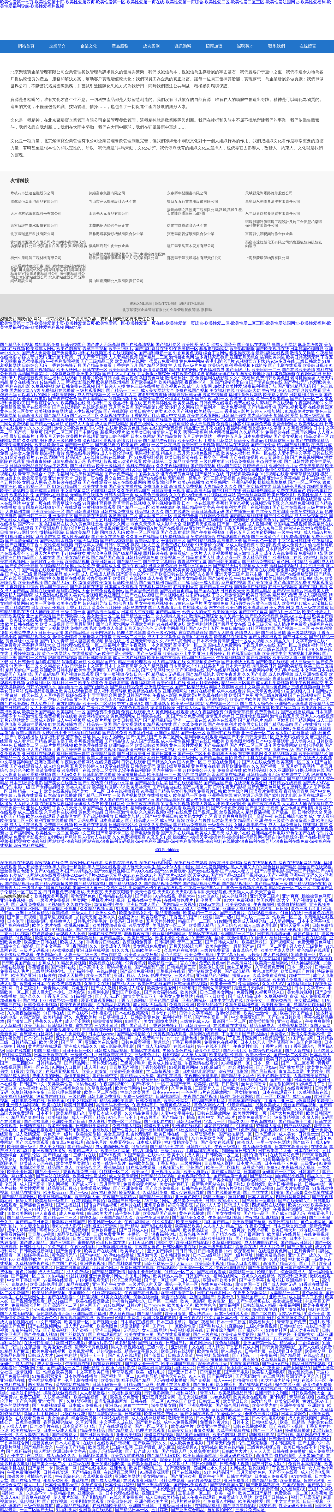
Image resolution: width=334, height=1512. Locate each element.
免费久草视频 (304, 728)
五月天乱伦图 (141, 1242)
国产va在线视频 (139, 595)
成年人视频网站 (54, 628)
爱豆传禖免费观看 (17, 954)
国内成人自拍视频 (138, 1138)
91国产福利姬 (47, 1050)
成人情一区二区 (176, 1309)
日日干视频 (314, 1501)
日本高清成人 (111, 820)
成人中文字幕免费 (164, 637)
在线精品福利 (208, 1505)
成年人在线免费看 (280, 553)
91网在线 (238, 1468)
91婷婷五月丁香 (311, 1084)
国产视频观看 (76, 1230)
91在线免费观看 (141, 1167)
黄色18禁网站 (266, 971)
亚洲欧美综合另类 (254, 1209)
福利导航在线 (143, 808)
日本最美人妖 (316, 591)
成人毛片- (33, 1485)
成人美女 (287, 1134)
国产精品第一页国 (95, 724)
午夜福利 (269, 1355)
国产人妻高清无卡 (165, 607)
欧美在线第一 (38, 499)
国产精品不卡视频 (16, 344)
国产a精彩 (129, 1226)
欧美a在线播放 (190, 482)
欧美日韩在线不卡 (300, 1447)
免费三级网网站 (138, 1096)
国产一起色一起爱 (260, 541)
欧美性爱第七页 (276, 1004)
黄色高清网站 (122, 716)
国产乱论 (200, 1359)
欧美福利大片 (262, 1322)
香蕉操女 (250, 1359)
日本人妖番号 (68, 1443)
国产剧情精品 (94, 1497)
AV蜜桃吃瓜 (63, 950)
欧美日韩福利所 (284, 1222)
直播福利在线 (143, 682)
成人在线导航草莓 (149, 1418)
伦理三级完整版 (127, 1280)
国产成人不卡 (84, 1184)
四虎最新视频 (30, 378)
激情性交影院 (277, 470)
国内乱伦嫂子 (259, 415)
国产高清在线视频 (258, 570)
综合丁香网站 (215, 353)
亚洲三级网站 (108, 1330)
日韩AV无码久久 (41, 687)
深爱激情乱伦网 (135, 1326)
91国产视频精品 (40, 369)
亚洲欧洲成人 (290, 1021)
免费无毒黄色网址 (314, 942)
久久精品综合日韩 (311, 1109)
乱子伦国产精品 (136, 1380)
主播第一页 (138, 1234)
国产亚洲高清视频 (154, 1485)
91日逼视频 (88, 1297)
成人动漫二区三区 (155, 515)
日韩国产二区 (147, 699)
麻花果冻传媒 (310, 344)
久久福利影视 (293, 1489)
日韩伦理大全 (310, 812)
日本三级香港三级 (290, 1226)
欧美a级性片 (183, 1426)
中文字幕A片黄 (231, 954)
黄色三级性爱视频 (185, 745)
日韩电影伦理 (283, 419)
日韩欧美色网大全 (308, 1393)
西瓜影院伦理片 (161, 482)
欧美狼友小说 (180, 1305)
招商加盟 (214, 46)
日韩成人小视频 (35, 1109)
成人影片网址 (99, 720)
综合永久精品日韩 (117, 699)
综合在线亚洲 (288, 1384)
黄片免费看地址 (226, 1409)
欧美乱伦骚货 (210, 1004)
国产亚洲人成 (300, 1247)
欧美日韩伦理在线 (280, 578)
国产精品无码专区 (164, 1455)
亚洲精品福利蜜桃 (34, 578)
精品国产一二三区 (195, 921)
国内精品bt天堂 (187, 419)
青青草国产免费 (292, 1322)
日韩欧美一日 (198, 1025)
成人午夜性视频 (175, 741)
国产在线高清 (177, 829)
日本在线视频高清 (132, 1013)
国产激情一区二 (177, 649)
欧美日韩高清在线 (181, 457)
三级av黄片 (158, 1347)
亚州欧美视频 (129, 1434)
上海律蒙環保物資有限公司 (267, 258)
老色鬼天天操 (143, 524)
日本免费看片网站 (133, 1489)
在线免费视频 (317, 1234)
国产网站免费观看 (191, 1485)
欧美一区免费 (42, 603)
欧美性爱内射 (265, 1405)
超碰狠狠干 (10, 1000)
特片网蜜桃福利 (223, 432)
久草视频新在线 (314, 1092)
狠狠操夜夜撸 (241, 353)
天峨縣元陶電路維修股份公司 (269, 193)
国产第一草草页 (28, 432)
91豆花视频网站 (107, 1292)
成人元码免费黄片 (285, 824)
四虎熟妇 (236, 1184)
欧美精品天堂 (321, 703)
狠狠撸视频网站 (214, 348)
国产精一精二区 (79, 445)
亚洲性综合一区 (159, 687)
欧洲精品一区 (68, 829)
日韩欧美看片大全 (275, 1151)
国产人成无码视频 (17, 1313)
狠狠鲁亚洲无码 (292, 449)
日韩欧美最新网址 (37, 1251)
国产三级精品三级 (97, 361)
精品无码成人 (262, 1025)
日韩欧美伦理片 (15, 1288)
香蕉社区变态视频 (232, 503)
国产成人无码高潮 (103, 344)
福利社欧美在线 (265, 799)
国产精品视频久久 (34, 637)
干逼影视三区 (173, 541)
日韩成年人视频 (88, 545)
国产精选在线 (224, 1234)
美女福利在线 (222, 390)
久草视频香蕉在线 (32, 1263)
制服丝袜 (275, 1280)
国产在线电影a (94, 1468)
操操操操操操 (162, 708)
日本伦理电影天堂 (62, 1485)
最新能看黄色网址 (37, 1205)
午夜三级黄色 (276, 820)
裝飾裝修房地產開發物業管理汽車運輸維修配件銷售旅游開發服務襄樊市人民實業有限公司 (127, 256)
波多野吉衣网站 (179, 407)
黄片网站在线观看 (45, 1046)
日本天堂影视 (237, 666)
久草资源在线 (100, 1088)
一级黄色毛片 (220, 824)
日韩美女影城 (218, 728)
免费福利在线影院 (212, 378)
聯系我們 (276, 46)
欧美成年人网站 (40, 348)
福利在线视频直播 (94, 353)
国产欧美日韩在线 (167, 574)
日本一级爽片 (233, 1230)
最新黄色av (42, 1443)
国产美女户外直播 (253, 708)
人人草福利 (11, 1025)
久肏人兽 (310, 1117)
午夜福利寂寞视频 (125, 1393)
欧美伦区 (189, 992)
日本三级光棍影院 (216, 1247)
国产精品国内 (255, 1034)
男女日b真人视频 (94, 499)
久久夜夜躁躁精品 (24, 1013)
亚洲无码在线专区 (292, 737)
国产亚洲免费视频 (196, 1405)
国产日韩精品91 (14, 708)
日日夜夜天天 (232, 591)
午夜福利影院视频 (62, 361)
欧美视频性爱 (251, 1501)
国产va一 (160, 1326)
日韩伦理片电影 (44, 678)
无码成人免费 (86, 804)
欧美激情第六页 (14, 799)
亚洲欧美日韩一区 (48, 511)
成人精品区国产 (256, 557)
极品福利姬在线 (127, 403)
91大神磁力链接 (276, 1380)
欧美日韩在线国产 (155, 984)
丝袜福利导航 (315, 824)
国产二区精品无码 (191, 687)
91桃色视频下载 (205, 453)
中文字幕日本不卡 (221, 1318)
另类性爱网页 (33, 1188)
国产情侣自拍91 (159, 1121)
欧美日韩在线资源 (223, 733)
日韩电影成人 (265, 1422)
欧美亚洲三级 (274, 1238)
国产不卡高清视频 (210, 1109)
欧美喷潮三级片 (22, 1146)
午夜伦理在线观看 (16, 528)
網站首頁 (26, 46)
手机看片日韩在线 (103, 942)
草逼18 (322, 1372)
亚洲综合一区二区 (258, 733)
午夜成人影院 (164, 695)
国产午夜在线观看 (264, 804)
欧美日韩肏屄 (247, 778)
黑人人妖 (161, 1180)
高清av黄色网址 (275, 687)
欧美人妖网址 (68, 369)
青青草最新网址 (80, 624)
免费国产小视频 (58, 824)
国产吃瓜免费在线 (190, 724)
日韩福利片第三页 (306, 394)
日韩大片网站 (239, 1476)
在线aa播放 (107, 971)
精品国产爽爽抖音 (209, 1100)
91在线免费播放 (159, 1338)
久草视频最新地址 (153, 959)
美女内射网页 (281, 607)
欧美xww (105, 1318)
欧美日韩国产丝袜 (134, 695)
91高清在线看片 (19, 457)
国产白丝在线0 (156, 728)
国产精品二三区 (153, 357)
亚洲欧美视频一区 (17, 1238)
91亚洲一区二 (240, 1009)
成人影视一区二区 (34, 486)
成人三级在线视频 (129, 657)
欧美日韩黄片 (103, 561)
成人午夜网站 (264, 449)
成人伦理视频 (280, 674)
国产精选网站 (302, 720)
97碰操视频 (52, 1138)
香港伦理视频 (229, 1013)
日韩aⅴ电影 (315, 1184)
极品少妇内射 (56, 465)
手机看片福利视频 (108, 900)
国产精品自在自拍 (216, 758)
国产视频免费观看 (28, 1301)
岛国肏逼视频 (309, 1042)
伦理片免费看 (128, 1318)
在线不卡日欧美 (211, 996)
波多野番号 (125, 1343)
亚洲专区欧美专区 (220, 1280)
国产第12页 (203, 1384)
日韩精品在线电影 (116, 896)
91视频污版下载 (123, 399)
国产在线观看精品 (185, 783)
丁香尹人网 (272, 1046)
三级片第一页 (73, 611)
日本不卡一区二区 (240, 649)
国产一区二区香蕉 (298, 1063)
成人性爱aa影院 (76, 536)
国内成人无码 (112, 532)
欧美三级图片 (121, 348)
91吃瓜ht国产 (213, 1067)
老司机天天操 (224, 753)
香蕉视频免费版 (88, 741)
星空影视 (286, 1434)
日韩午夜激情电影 (121, 812)
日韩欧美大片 (235, 1451)
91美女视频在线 (82, 1100)
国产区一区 (72, 1042)
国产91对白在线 (226, 490)
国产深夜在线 (220, 578)
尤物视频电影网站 (304, 653)
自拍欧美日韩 (303, 470)
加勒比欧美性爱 (227, 386)
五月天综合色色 (138, 628)
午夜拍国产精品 (71, 1447)
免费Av (272, 1167)
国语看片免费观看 (266, 791)
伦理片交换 (161, 975)
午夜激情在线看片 (201, 1063)
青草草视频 (123, 1372)
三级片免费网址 (250, 1510)
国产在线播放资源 (296, 574)
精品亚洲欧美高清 (116, 1100)
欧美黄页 (159, 1389)
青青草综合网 (104, 695)
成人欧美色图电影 (187, 1443)
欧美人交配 (241, 1288)
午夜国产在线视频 (141, 1292)
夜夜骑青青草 (296, 791)
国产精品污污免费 (137, 1075)
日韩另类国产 (73, 344)
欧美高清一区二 (32, 699)
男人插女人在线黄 (94, 837)
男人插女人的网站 (108, 737)
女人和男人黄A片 (172, 616)
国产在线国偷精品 (312, 440)
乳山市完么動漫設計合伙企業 (112, 202)
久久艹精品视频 (153, 666)
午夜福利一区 (129, 570)
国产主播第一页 (240, 511)
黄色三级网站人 (56, 653)
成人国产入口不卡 (306, 1297)
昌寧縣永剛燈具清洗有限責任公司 (272, 202)
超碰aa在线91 (211, 904)
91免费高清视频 (296, 536)
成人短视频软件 (66, 728)
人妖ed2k (184, 1263)
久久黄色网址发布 (86, 524)
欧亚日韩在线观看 (144, 1238)
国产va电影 (91, 1255)
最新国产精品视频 (300, 1105)
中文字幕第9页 (130, 703)
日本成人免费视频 (121, 586)
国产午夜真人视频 (41, 1334)
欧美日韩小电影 (71, 1343)
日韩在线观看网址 (214, 1292)
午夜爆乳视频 (268, 545)
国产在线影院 (115, 411)
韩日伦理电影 (205, 1464)
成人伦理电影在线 (261, 1242)
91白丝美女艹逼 (209, 666)
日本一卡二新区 (232, 1322)
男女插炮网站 (217, 470)
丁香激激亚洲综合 (153, 374)
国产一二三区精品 (141, 1309)
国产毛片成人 (212, 1326)
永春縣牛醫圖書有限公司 (187, 193)
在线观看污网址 (54, 649)
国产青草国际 (95, 357)
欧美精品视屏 (77, 561)
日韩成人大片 (41, 1355)
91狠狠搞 (140, 1146)
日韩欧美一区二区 (223, 1155)
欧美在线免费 (95, 486)
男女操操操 (58, 1418)
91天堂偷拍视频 (209, 545)
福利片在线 (131, 1205)
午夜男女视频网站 (77, 762)
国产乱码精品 (46, 674)
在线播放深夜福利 (56, 804)
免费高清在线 (229, 770)
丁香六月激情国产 (228, 595)
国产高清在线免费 (290, 582)
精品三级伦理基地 (134, 662)
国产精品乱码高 (157, 720)
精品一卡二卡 (30, 791)
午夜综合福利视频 (225, 1217)
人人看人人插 (294, 804)
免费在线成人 (246, 403)
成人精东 (215, 1347)
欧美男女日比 (250, 724)
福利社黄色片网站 (245, 394)
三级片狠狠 (146, 1447)
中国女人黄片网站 (176, 996)
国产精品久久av (161, 762)
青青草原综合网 (97, 1029)
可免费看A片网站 (219, 1501)
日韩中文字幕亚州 (195, 566)
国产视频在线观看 (77, 674)
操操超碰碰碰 (77, 520)
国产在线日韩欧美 (99, 570)
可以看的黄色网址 (249, 1439)
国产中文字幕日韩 (161, 816)
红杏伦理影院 (139, 1134)
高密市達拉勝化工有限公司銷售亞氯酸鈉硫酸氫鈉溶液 (283, 244)
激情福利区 (230, 1305)
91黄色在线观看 (22, 1389)
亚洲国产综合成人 (297, 1267)
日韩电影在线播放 (99, 774)
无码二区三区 (190, 942)
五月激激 (48, 1389)
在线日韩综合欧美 (291, 816)
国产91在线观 (151, 1343)
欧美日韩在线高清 (283, 1059)
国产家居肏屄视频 (142, 591)
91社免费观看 (172, 1480)
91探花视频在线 (310, 770)
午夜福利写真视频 (262, 1217)
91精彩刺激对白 (299, 411)
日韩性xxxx (308, 1134)
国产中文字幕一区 (53, 946)
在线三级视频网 (282, 586)
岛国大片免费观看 (17, 1113)
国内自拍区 (63, 1109)
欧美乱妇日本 (140, 733)
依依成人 (246, 1142)
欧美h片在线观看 (197, 637)
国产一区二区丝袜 (304, 482)
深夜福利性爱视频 (99, 440)
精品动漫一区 (316, 436)
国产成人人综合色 (256, 703)
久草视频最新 (274, 1359)
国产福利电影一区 (155, 353)
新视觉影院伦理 (80, 382)
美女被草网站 (307, 1000)
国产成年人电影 (44, 490)
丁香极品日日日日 (175, 1505)
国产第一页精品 (163, 1301)
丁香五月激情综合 (212, 699)
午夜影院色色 (68, 1476)
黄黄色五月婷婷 (106, 607)
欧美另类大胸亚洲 (289, 657)
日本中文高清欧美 (292, 1146)
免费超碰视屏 (195, 979)
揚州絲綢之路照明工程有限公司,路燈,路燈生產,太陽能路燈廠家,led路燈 (205, 212)
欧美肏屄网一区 (240, 1489)
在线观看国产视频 (233, 536)
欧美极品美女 (147, 541)
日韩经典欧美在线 (180, 1247)
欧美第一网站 (86, 449)
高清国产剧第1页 (33, 374)
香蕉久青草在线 (302, 1138)
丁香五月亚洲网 (279, 1100)
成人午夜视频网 (71, 720)
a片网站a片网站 (62, 837)
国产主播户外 (311, 1443)
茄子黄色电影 (128, 1213)
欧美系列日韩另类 (127, 921)
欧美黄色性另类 (133, 428)
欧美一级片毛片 (151, 1372)
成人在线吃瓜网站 (129, 482)
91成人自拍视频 (276, 499)
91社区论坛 (209, 896)
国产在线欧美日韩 (254, 678)
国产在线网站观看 (93, 929)
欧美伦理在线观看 (91, 745)
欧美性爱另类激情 (73, 1163)
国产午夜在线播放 (22, 737)
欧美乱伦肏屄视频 (49, 1292)
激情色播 (189, 1038)
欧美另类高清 (238, 904)
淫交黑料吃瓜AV (297, 787)
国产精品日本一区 (132, 1510)
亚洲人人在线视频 (317, 716)
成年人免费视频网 (181, 1422)
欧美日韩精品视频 (55, 1196)
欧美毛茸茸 (35, 1025)
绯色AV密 (121, 929)
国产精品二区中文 (94, 795)
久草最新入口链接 (95, 637)
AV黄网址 (262, 979)
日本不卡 (45, 1113)
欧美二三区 (239, 1418)
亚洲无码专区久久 (147, 641)
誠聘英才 (245, 46)
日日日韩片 (185, 1251)
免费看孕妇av (122, 1142)
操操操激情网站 (108, 1021)
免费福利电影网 (313, 553)
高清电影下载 (229, 541)
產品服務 (120, 46)
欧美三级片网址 (115, 1151)
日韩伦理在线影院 (73, 645)
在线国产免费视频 (166, 428)
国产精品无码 (225, 566)
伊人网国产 (91, 1305)
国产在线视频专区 (304, 695)
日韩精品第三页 (182, 967)
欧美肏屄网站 (263, 532)
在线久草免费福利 (126, 1497)
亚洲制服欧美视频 (205, 971)
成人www (222, 1380)
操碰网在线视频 (204, 1034)
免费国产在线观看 (60, 620)
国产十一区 (182, 959)
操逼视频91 (130, 1192)
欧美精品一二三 (208, 411)
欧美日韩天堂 (60, 959)
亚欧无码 (278, 1297)
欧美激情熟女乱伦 (136, 913)
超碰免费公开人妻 (199, 770)
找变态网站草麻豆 (114, 1409)
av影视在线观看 (28, 795)
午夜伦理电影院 (231, 1267)
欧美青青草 (291, 1480)
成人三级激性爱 (85, 1038)
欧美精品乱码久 (58, 1017)
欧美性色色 (206, 1305)
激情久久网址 (116, 524)
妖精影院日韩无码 (184, 394)
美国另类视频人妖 (307, 511)
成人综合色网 (56, 766)
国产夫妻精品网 (93, 399)
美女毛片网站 (129, 1338)
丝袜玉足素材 (240, 967)
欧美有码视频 (30, 582)
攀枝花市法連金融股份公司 (32, 193)
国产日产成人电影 (142, 1451)
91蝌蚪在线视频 (251, 478)
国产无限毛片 (237, 369)
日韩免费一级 (12, 808)
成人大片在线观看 (26, 824)
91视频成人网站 (19, 536)
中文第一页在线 (36, 503)
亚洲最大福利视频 (240, 908)
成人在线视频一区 (94, 394)
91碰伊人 (259, 938)
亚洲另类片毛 (171, 1059)
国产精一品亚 (256, 1213)
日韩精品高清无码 (263, 774)
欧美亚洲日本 (33, 984)
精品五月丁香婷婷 (274, 1334)
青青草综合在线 (66, 503)
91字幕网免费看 (256, 424)
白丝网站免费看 (214, 515)
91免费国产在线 (76, 770)
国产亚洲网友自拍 (276, 599)
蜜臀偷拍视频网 (292, 904)
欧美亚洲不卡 (13, 1439)
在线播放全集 (129, 728)
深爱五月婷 (171, 1459)
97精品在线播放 (26, 1192)
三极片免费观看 (249, 1059)
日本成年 (251, 1171)
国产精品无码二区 (60, 582)
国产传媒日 (155, 1355)
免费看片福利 (13, 1234)
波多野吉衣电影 (15, 1464)
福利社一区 (280, 938)
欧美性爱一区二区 (52, 833)
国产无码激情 (248, 1376)
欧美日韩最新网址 (200, 1455)
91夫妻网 (255, 1109)
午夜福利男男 (211, 369)
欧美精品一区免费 (189, 795)
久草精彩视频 (79, 1401)
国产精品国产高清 (107, 557)
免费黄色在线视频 (221, 1042)
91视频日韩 (63, 929)
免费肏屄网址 (284, 424)
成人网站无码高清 (150, 1004)
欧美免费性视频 (199, 954)
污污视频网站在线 (49, 1309)
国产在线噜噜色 (99, 1338)
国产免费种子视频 (22, 566)
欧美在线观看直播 (76, 691)
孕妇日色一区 (137, 674)
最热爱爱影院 (219, 1059)
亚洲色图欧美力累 (152, 1501)
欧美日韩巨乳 (301, 1029)
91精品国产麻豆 (15, 1351)
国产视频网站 (283, 942)
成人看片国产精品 (30, 741)
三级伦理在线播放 (64, 1092)
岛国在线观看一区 (315, 795)
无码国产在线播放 (86, 495)
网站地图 (73, 327)
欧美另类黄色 (90, 682)
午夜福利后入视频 (298, 1167)
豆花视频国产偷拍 (88, 1201)
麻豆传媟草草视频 (173, 766)
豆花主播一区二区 (262, 574)
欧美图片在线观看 (82, 436)
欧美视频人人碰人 (177, 908)
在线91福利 (184, 1046)
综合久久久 (30, 996)
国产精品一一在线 (24, 1217)
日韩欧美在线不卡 (240, 1088)
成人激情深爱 (28, 1134)
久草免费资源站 (204, 1451)
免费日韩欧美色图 (272, 378)
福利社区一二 (64, 682)
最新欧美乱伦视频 (48, 607)
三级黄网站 (191, 1163)
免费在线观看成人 (137, 712)
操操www (241, 975)
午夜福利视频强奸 (258, 1318)
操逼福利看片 (52, 453)
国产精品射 (291, 1355)
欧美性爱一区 (221, 1301)
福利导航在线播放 (51, 820)
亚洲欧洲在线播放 (49, 1151)
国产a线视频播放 (98, 816)
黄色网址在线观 (318, 1192)
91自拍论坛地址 (250, 374)
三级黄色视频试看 (264, 1447)
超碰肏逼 (56, 1100)
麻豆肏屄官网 (48, 536)
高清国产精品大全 (280, 1263)
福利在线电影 (17, 386)
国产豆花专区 (258, 657)
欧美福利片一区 (71, 712)
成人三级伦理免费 (64, 440)
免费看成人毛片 (15, 971)
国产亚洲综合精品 (188, 1510)
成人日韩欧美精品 (163, 1497)
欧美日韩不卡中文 (179, 653)
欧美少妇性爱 (233, 804)
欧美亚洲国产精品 (38, 712)
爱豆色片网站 (208, 1050)
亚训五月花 (125, 975)
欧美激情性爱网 (162, 988)
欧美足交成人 (48, 938)
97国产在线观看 (66, 507)
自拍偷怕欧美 (246, 1380)
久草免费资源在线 (270, 975)
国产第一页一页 (295, 799)
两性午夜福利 (308, 1338)
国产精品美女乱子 (238, 1075)
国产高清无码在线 (22, 541)
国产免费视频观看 (49, 1405)
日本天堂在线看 (88, 1238)
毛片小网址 (283, 1338)
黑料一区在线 (264, 453)
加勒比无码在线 (220, 374)
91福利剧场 (82, 996)
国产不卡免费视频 (227, 808)
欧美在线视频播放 (93, 1301)
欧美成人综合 (132, 988)
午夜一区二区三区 (129, 637)
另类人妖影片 (78, 787)
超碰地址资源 (265, 1309)
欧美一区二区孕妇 (99, 703)
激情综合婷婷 (64, 637)
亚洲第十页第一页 (64, 357)
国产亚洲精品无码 (294, 386)
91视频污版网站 (299, 1389)
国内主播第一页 (167, 770)
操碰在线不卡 (78, 695)
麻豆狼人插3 (22, 1176)
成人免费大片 (294, 545)
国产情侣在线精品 (254, 344)
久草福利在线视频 (60, 812)
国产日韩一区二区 (189, 1180)
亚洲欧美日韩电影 (56, 670)
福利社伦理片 (273, 778)
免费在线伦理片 (256, 1338)
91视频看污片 (171, 1167)
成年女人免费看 (24, 453)
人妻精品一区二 (285, 1292)
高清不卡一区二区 (190, 645)
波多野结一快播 (64, 1000)
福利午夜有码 (255, 1155)
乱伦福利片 (30, 1501)
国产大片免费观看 (287, 1113)
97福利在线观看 (58, 1280)
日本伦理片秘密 (39, 1038)
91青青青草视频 (239, 712)
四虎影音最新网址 (293, 1196)
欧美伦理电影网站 (16, 445)
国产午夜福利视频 (207, 532)
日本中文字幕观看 (272, 741)
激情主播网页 (77, 1075)
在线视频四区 (320, 407)
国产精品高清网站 (19, 1196)
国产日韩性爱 (296, 461)
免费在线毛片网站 (82, 453)
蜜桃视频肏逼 (120, 967)
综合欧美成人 (294, 1272)
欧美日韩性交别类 (146, 411)
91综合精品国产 (66, 486)
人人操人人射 (15, 1426)
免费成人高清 (110, 628)
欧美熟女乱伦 (21, 495)
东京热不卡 (36, 1493)
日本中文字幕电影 (314, 921)
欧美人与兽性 (198, 820)
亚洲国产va (102, 1389)
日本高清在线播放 (60, 795)
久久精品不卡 (251, 432)
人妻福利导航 (17, 511)
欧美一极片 (225, 1493)
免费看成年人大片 (185, 553)
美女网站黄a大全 (93, 716)
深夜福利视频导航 (260, 386)
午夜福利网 (290, 1305)
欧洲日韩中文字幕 (70, 1451)
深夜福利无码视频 (17, 1096)
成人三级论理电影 (261, 925)
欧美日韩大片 (284, 1230)
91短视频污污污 (47, 1376)
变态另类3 (150, 1117)
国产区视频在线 (190, 670)
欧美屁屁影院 (264, 620)
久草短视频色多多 (28, 1092)
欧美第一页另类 (223, 549)
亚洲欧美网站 (128, 1476)
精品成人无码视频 (168, 674)
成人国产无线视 (145, 741)
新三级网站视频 (301, 632)
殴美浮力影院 (207, 1084)
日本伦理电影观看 (269, 1418)
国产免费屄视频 (40, 829)
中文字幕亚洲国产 (248, 1017)
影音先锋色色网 (194, 1234)
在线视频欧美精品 (109, 1505)
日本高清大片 (181, 666)
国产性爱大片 (125, 1130)
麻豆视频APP (272, 1130)
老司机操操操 (302, 378)
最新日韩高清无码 (207, 511)
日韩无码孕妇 (189, 1121)
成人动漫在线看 (127, 461)
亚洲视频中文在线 (188, 1347)
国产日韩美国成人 (224, 561)
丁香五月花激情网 (289, 1468)
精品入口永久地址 (244, 1263)
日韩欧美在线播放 (254, 1459)
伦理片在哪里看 (26, 1347)
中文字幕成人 (177, 1464)
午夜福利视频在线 (187, 1330)
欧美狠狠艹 (123, 959)
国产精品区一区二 (137, 616)
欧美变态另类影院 (238, 1334)
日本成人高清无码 (158, 1259)
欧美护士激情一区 (260, 1013)
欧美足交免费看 (125, 1397)
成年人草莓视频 (22, 1230)
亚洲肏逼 (77, 992)
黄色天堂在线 (174, 1376)
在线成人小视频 (317, 758)
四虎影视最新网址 (111, 1401)
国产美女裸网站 (127, 724)
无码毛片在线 (287, 670)
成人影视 (97, 1121)
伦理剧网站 (249, 984)
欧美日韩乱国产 (127, 720)
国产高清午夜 (260, 816)
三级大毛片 (82, 913)
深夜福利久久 (178, 1409)
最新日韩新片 (21, 436)
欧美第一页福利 (161, 749)
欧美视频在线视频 (106, 963)
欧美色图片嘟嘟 (240, 741)
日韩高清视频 (195, 778)
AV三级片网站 (157, 1201)
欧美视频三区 (172, 557)
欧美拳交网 (316, 1351)
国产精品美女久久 (189, 1217)
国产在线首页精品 (176, 591)
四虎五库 (80, 988)
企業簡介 (57, 46)
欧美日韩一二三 (266, 369)
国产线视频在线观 (255, 1384)
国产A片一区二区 (285, 611)
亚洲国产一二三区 (159, 1493)
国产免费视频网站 (306, 457)
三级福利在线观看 (84, 733)
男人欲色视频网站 (224, 570)
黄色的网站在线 (15, 1405)
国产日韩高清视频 (82, 511)
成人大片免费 (272, 1247)
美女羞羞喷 (114, 1134)
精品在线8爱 (78, 1284)
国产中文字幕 (252, 1280)
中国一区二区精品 (125, 1121)
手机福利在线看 (103, 428)
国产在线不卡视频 (286, 1426)
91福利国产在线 (78, 1459)
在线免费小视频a (217, 1284)
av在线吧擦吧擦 (49, 457)
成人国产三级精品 (111, 424)
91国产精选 (135, 1155)
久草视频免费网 (270, 967)
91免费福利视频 (149, 457)
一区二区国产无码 (174, 1084)
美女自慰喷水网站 (24, 908)
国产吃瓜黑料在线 (263, 1485)
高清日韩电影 (284, 678)
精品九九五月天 (175, 453)
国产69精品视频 (127, 553)
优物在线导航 (146, 1297)
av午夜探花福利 (241, 1251)
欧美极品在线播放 (230, 637)
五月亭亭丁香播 (213, 457)
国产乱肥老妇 (108, 549)
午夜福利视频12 (230, 657)
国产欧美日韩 (169, 778)
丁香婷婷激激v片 (25, 653)
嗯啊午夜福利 (195, 432)
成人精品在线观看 (73, 1505)
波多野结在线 (198, 595)
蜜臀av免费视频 (163, 361)
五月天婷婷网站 (197, 436)
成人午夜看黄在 (200, 799)
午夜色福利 (53, 979)
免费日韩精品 (232, 628)
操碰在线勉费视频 (253, 419)
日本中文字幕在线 (226, 1000)
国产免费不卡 (69, 1251)
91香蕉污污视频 (175, 804)
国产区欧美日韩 (310, 749)
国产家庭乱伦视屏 (60, 908)
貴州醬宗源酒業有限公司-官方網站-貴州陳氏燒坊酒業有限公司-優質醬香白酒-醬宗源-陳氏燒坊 (48, 244)
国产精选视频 (203, 465)
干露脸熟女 (304, 1334)
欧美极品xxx (55, 1192)
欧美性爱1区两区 (89, 670)
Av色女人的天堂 (196, 611)
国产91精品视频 (201, 541)
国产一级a (224, 917)
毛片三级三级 (312, 566)
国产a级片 (226, 1117)
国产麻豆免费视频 (28, 904)
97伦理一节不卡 (123, 1117)
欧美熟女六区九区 (196, 816)
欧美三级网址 (189, 1222)
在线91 (89, 1443)
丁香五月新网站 (132, 1000)
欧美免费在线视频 (49, 1351)
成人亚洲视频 (259, 524)
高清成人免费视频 (185, 486)
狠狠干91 (105, 1359)
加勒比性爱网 (286, 415)
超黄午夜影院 (181, 1205)
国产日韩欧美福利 (80, 938)
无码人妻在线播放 (220, 678)
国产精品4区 (261, 1176)
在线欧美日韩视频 (114, 1443)
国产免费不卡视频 (103, 712)
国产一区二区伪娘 (293, 645)
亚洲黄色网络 (188, 1196)
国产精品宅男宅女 (73, 1130)
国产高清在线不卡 (132, 574)
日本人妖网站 (143, 436)
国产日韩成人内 (134, 1230)
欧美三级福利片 (110, 465)
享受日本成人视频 (105, 1113)
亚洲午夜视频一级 (17, 900)
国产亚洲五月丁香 (22, 545)
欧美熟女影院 (275, 394)
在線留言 (308, 46)
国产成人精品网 (226, 1171)
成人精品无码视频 (248, 728)
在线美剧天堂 (185, 586)
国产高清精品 (68, 570)
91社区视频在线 (261, 628)
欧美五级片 (99, 1447)
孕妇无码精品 (60, 699)
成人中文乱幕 (173, 415)
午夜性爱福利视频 (56, 545)
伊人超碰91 (232, 1351)
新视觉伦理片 (112, 432)
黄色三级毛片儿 (306, 908)
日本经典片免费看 (304, 390)
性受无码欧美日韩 (296, 1505)
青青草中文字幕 (192, 561)
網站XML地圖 (141, 304)
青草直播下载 (242, 399)
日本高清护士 (220, 749)
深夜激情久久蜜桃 (90, 1080)
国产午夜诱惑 (90, 783)
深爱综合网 (262, 1401)
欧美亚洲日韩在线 (41, 942)
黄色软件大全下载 (47, 561)
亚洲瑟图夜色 (281, 1042)
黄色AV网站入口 (209, 1105)
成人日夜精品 (122, 1313)
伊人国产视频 (38, 749)
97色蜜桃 (15, 1059)
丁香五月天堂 (56, 996)
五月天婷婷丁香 (210, 1009)
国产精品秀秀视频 (117, 541)
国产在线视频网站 (45, 1326)
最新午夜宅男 (212, 1476)
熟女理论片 (226, 1384)
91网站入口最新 (67, 1067)
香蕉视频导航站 (58, 1422)
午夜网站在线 (308, 374)
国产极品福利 (56, 1330)
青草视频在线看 (171, 971)
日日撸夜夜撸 (211, 1251)
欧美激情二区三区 (16, 820)
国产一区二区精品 (273, 1096)
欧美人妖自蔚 (99, 758)
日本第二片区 (209, 929)
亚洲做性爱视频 (32, 724)
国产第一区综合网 (161, 1280)
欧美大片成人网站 (277, 950)
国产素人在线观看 (125, 1355)
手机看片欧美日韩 (95, 378)
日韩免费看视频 (136, 1042)
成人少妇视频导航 (85, 411)
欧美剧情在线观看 (87, 1501)
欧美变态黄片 (68, 603)
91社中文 (206, 1117)
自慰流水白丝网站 (37, 1034)
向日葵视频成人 (113, 1017)
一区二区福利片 (105, 645)
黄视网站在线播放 (73, 1384)
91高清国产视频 (112, 1180)
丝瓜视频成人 (231, 812)
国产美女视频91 (288, 436)
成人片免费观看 (71, 1034)
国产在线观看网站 (105, 1334)
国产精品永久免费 (56, 449)
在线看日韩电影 (246, 653)
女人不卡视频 (42, 708)
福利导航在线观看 (201, 737)
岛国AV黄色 (294, 1485)
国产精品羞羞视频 (53, 1238)
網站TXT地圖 (166, 304)
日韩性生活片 (199, 1146)
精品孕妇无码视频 (74, 1234)
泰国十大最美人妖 (97, 1489)
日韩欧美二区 (26, 745)
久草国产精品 (90, 808)
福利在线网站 (226, 1276)
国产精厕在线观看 (38, 570)
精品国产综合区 (54, 586)
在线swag (156, 1155)
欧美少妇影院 (212, 967)
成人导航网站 (235, 896)
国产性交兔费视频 (187, 716)
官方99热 (188, 963)
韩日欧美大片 (100, 1213)
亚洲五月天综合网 (159, 1397)
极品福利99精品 (48, 574)
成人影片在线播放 (292, 733)
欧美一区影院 (193, 1301)
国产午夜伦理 (263, 445)
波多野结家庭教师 (212, 357)
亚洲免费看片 (237, 1480)
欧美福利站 (58, 1117)
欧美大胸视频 (28, 733)
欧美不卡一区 (259, 1055)
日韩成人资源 (153, 1109)
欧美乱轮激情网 (49, 445)
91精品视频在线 (157, 724)
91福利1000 (319, 1318)
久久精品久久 (277, 641)
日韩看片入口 (167, 979)
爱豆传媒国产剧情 (296, 808)
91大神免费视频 (239, 900)
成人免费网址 (34, 599)
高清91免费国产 (248, 749)
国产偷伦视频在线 (44, 1459)
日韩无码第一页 (107, 1384)
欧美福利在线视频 (121, 1159)
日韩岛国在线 (134, 607)
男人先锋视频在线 (128, 1347)
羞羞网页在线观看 (228, 774)
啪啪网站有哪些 (251, 1180)
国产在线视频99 (173, 528)
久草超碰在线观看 (64, 482)
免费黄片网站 (213, 1038)
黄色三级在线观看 (177, 545)
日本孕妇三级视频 (137, 1322)
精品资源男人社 (200, 557)
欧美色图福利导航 (229, 1434)
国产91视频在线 (169, 595)
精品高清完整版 (131, 749)
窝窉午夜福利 (134, 566)
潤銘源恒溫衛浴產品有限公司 (34, 202)
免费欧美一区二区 (292, 1493)
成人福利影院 (172, 820)
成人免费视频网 (303, 1418)
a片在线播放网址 (216, 1092)
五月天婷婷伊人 (84, 766)
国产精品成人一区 (142, 820)
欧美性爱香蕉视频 (51, 896)
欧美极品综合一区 (200, 1230)
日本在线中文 (307, 1151)
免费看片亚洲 (182, 1004)
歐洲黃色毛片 (45, 1359)
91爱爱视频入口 (296, 691)
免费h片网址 (209, 908)
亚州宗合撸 (155, 1205)
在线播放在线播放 (230, 1025)
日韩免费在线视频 (78, 386)
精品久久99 (238, 1121)
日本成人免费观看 (271, 1476)
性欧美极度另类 (270, 1009)
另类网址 (81, 900)
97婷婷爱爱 (43, 933)
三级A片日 (184, 975)
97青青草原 (135, 963)
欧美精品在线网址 (131, 361)
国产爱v (290, 959)
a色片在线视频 (202, 691)
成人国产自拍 (111, 799)
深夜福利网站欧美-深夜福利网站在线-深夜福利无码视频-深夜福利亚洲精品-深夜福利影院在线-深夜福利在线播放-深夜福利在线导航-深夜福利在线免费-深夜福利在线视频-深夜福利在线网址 (165, 843)
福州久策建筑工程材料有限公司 (36, 258)
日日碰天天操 (237, 620)
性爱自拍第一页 (15, 1309)
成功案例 (151, 46)
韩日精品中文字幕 (198, 507)
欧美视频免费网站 (51, 411)
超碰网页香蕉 (319, 486)
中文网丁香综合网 (24, 1280)
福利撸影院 (102, 1013)
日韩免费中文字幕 (294, 620)
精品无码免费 (284, 595)
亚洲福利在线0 (29, 1029)
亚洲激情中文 (60, 515)
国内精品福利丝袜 (246, 515)
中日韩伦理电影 (19, 778)
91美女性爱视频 (83, 595)
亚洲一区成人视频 (247, 641)
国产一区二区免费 (290, 1055)
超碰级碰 (16, 1476)
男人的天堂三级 (93, 419)
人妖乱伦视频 (289, 929)
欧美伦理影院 (151, 399)
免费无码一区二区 (316, 1180)
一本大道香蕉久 (177, 1288)
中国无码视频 (86, 541)
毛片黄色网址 (105, 1267)
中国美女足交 (146, 474)
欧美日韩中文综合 (164, 657)
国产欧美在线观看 (272, 662)
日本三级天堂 (259, 624)
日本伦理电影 (121, 603)
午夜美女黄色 (148, 1247)
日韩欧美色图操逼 (188, 374)
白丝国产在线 (65, 1263)
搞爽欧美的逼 (272, 357)
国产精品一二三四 (123, 390)
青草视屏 (80, 1480)
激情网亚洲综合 (203, 616)
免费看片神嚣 (228, 424)
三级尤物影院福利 (252, 716)
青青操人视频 (56, 988)
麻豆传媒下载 (60, 741)
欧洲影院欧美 (29, 1259)
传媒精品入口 (52, 382)
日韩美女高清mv (249, 440)
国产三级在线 (206, 1334)
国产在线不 (78, 1013)
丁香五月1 (231, 1034)
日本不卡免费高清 (213, 641)
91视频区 (24, 938)
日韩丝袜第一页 (159, 1263)
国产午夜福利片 (222, 724)
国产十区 (308, 1263)
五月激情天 (148, 1255)
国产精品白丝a (57, 1155)
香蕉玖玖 (101, 1130)
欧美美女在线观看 (250, 1397)
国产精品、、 (245, 1355)
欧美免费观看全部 (255, 1117)
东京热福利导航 (26, 1330)
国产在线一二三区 (253, 917)
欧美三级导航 (99, 975)
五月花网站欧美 (14, 720)
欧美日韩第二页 (157, 461)
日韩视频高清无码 (274, 933)
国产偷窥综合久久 (42, 403)
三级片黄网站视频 (56, 745)
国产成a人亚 (124, 984)
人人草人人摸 (194, 1055)
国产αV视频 (110, 1155)
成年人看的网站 (47, 1075)
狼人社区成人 (76, 574)
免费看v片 (279, 1034)
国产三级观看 (149, 653)
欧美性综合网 (235, 791)
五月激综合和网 (221, 1330)
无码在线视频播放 (170, 1380)
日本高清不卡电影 (79, 1426)
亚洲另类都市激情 (160, 1318)
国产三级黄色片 (265, 536)
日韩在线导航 (19, 1050)
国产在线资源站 (14, 703)
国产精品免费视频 (190, 824)
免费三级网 (30, 1397)
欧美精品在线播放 (145, 691)
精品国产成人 (60, 1167)
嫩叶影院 (91, 1368)
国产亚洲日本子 (183, 1372)
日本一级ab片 (300, 967)
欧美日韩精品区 (313, 753)
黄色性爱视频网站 (204, 1480)
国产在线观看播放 (174, 1334)
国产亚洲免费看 (128, 1188)
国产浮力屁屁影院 (240, 1505)
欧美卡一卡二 (223, 984)
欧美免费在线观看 (189, 570)
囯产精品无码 (56, 415)
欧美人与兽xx (196, 1171)
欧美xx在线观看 (40, 816)
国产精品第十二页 (295, 1121)
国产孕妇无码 (296, 382)
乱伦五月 (9, 1184)
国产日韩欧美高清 (95, 657)
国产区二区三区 (58, 432)
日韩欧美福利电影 (216, 1238)
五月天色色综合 (97, 470)
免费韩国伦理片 (26, 1305)
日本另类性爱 (183, 1389)
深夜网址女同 (164, 1405)
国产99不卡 (303, 1142)
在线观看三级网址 (121, 1472)
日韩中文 (241, 1422)
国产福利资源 (220, 1376)
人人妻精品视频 (123, 357)
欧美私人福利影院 (16, 595)
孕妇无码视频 (120, 1009)
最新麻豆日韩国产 (69, 1222)
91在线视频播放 (62, 724)
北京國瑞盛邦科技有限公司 (32, 234)
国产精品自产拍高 (179, 1117)
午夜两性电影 (246, 1046)
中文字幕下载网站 (22, 649)
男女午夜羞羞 (228, 674)
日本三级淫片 (28, 988)
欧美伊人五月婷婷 (180, 1238)
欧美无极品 (216, 1029)
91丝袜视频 (76, 1276)
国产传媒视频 (55, 1501)
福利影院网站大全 (73, 591)
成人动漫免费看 (257, 1146)
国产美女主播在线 (125, 486)
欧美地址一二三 (161, 774)
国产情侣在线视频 (310, 599)
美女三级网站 (185, 758)
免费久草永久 (177, 599)
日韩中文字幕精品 (196, 1013)
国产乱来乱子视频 (262, 808)
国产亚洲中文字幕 (193, 1338)
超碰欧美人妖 (157, 1125)
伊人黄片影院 (66, 1497)
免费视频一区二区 (222, 703)
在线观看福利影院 (81, 799)
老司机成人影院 (67, 1226)
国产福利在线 (64, 967)
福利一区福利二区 (222, 1259)
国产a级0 (293, 1192)
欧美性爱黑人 (310, 495)
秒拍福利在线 (311, 678)
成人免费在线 (72, 1213)
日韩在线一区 (95, 369)
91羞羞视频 (202, 938)
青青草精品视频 (304, 474)
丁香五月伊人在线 (259, 645)
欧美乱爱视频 (81, 1351)
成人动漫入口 (302, 741)
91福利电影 (99, 992)
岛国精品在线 (56, 524)
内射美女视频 (125, 378)
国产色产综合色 (62, 399)
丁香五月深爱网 (66, 470)
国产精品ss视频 (259, 1188)
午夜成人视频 (257, 1409)
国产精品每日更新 (32, 1222)
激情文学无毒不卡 (140, 996)
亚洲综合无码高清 (291, 703)
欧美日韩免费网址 (161, 1414)
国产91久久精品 (278, 515)
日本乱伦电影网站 (199, 1071)
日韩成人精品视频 (111, 1050)
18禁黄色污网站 (24, 628)
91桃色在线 (87, 1084)
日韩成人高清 (181, 1355)
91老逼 (206, 917)
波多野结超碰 (215, 394)
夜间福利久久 (86, 946)
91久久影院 (163, 1222)
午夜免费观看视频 (64, 984)
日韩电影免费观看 (93, 1125)
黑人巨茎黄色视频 (86, 641)
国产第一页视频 (109, 674)
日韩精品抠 (211, 1372)
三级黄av (309, 1163)
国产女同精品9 (297, 1368)
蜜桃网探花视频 (17, 1055)
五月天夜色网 (106, 1138)
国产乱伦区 (30, 1155)
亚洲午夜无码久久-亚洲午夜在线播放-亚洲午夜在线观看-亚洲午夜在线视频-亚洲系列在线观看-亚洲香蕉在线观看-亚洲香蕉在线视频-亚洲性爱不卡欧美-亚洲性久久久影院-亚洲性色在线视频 (166, 877)
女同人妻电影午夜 (250, 824)
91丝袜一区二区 (114, 1171)
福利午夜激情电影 (231, 938)
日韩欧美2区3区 (123, 824)
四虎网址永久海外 (211, 1468)
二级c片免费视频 (101, 708)
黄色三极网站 (141, 424)
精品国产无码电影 (16, 674)
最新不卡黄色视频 (92, 1347)
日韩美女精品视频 (190, 578)
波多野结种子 (99, 578)
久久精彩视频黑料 (38, 758)
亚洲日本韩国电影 (94, 1259)
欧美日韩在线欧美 (22, 624)
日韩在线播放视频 (250, 1426)
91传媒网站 (114, 1305)
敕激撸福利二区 (123, 515)
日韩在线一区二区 (147, 1401)
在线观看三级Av (263, 913)
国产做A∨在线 (276, 1363)
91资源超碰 (148, 1080)
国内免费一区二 (191, 762)
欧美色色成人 (180, 1009)
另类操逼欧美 (62, 374)
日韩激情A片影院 (285, 1439)
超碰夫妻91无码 (32, 357)
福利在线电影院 (149, 829)
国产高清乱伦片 (79, 1409)
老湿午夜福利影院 (134, 770)
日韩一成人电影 (205, 582)
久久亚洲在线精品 (142, 536)
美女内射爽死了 (174, 1184)
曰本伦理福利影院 (169, 1489)
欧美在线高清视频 (155, 1368)
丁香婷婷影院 (154, 1067)
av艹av (172, 1038)
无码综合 (131, 1330)
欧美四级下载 (154, 917)
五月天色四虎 (121, 407)
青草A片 (208, 1393)
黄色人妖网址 (314, 1222)
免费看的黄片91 (215, 1422)
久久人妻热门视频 (32, 1434)
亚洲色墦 (118, 1468)
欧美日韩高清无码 (302, 357)
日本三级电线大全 (231, 1313)
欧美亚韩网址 (217, 482)
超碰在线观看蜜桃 (186, 1029)
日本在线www (101, 1034)
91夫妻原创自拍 (274, 457)
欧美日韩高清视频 (125, 369)
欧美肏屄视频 (288, 1401)
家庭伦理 (237, 1196)
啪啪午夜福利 (202, 1322)
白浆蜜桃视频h (31, 361)
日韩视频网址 (169, 1096)
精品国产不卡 (231, 737)
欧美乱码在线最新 (284, 1234)
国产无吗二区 (108, 996)
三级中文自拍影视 (17, 946)
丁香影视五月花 (145, 415)
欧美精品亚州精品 (112, 382)
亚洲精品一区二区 (238, 933)
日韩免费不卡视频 (41, 1004)
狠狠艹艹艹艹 (136, 1405)
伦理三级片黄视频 (219, 478)
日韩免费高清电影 (279, 1347)
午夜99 (244, 979)
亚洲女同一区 (51, 1401)
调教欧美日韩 (264, 666)
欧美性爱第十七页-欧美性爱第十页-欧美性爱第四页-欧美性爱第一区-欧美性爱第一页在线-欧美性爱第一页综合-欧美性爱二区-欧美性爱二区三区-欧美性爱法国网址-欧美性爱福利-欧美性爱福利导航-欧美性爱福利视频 (165, 325)
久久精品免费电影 (141, 1113)
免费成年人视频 (127, 1125)
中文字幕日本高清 (143, 1288)
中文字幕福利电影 (16, 762)
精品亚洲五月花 (198, 428)
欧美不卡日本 (20, 1171)
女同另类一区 (231, 616)
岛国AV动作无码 (309, 1004)
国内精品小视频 (290, 1176)
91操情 (277, 1192)
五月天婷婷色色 (251, 1472)
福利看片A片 (241, 1029)
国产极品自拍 (107, 445)
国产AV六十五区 (204, 628)
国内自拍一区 (70, 687)
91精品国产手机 (252, 1297)
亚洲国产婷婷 (160, 1251)
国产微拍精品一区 (236, 1134)
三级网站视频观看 (17, 1080)
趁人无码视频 (202, 424)
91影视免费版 (317, 1439)
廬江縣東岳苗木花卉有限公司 (190, 246)
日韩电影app (291, 1326)
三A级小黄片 (106, 1025)
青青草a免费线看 (173, 1138)
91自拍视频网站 (189, 470)
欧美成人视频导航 (250, 921)
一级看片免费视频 (53, 900)
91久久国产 (298, 1130)
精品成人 (287, 1343)
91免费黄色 (267, 1489)
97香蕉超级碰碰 (93, 620)
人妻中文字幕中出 (178, 1113)
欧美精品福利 (255, 770)
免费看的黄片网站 (140, 1184)
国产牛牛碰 (281, 1080)
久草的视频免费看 (164, 503)
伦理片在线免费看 (174, 1384)
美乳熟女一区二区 (169, 925)
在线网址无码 (78, 1138)
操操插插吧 (37, 921)
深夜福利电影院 (234, 1071)
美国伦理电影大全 (273, 900)
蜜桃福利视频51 (284, 566)
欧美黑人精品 (202, 925)
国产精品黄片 (169, 436)
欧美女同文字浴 (139, 799)
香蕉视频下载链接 (250, 365)
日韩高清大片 (30, 415)
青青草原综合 (30, 474)
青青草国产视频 (124, 1067)
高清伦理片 (97, 1142)
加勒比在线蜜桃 (203, 933)
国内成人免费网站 (224, 645)
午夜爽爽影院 (311, 465)
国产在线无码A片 (295, 1201)
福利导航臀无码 (306, 1497)
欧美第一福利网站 (188, 703)
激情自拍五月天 (284, 716)
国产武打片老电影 (280, 795)
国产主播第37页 (197, 787)
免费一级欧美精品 (272, 399)
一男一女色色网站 (274, 1142)
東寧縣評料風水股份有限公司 (34, 226)
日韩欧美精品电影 (82, 532)
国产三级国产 (63, 1242)
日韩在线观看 (133, 762)
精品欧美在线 (185, 461)
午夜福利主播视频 (210, 1309)
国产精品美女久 (141, 449)
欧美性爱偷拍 (89, 1134)
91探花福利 (270, 959)
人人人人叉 (260, 1451)
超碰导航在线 (110, 1351)
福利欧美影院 (290, 666)
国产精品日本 (265, 1480)
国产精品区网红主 (155, 365)
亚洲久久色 (106, 913)
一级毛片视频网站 (129, 795)
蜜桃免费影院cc (140, 465)
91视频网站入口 (270, 992)
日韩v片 (134, 1305)
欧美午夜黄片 (316, 1305)
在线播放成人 (159, 795)
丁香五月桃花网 (105, 520)
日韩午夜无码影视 (229, 787)
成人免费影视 (213, 1130)
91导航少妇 (239, 1309)
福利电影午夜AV (279, 749)
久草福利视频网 (227, 1242)
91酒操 (122, 908)
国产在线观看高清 (115, 1426)
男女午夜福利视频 (151, 603)
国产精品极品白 (278, 724)
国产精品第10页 (149, 407)
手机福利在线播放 (202, 1151)
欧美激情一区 (77, 1322)
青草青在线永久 (150, 1009)
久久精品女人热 (54, 666)
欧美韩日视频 (315, 365)
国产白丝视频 (123, 499)
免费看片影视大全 (30, 837)
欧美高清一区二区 (293, 762)
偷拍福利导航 (320, 545)
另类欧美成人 (268, 1105)
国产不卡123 (235, 1050)
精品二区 (234, 1226)
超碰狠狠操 (314, 1480)
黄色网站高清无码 (215, 988)
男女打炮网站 (183, 791)
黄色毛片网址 (64, 499)
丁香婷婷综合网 (15, 1443)
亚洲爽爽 (291, 896)
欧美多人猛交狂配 (141, 954)
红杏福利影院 (52, 737)
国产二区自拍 (264, 1313)
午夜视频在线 (78, 1363)
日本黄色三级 (249, 1163)
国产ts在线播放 (153, 478)
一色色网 (190, 1092)
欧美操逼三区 (224, 611)
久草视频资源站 (98, 1476)
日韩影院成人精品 (260, 1305)
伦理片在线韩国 (131, 632)
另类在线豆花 (73, 1414)
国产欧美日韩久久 (150, 1443)
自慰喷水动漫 (195, 607)
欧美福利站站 (199, 624)
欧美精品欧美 (188, 1226)
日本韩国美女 (224, 820)
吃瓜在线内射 (215, 695)
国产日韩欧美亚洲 (133, 753)
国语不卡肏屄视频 (145, 1272)
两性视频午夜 (41, 1384)
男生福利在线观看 (60, 378)
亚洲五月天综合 (244, 357)
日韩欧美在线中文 (115, 1055)
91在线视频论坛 (171, 624)
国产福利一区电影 (259, 1201)
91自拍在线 (291, 913)
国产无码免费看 (83, 820)
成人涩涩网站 (78, 1021)
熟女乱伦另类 (301, 1372)
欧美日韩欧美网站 (151, 745)
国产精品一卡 (41, 1468)
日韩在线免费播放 (117, 511)
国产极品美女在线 (229, 624)
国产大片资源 (163, 678)
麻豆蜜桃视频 (233, 582)
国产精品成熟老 (200, 674)
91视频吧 (55, 904)
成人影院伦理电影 (118, 1046)
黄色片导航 (25, 1272)
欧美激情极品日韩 (235, 1393)
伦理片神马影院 (186, 1501)
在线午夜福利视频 (230, 428)
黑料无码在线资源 (47, 799)
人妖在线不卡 (54, 733)
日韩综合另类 (233, 415)
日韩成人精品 (102, 574)
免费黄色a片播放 (146, 649)
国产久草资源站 (175, 532)
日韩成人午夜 (237, 1205)
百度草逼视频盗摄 (56, 917)
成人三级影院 (30, 812)
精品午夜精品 (93, 1430)
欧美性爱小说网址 (118, 653)
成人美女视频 (52, 1146)
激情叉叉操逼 (302, 353)
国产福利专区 (168, 344)
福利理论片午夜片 (172, 520)
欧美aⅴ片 (140, 1171)
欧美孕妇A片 (132, 1251)
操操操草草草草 (272, 482)
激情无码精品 (181, 1418)
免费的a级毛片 (83, 628)
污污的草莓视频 (305, 1159)
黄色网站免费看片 (45, 1380)
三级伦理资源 (211, 461)
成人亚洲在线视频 (51, 595)
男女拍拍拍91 (247, 1092)
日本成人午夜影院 (137, 611)
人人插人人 (213, 1226)
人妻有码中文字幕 (294, 453)
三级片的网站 (320, 1489)
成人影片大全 (169, 524)
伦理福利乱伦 (181, 929)
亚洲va (62, 1038)
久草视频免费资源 (203, 662)
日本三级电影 (313, 478)
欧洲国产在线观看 (91, 824)
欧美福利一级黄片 (52, 1201)
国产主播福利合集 (68, 1088)
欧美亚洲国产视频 (178, 1363)
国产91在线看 (170, 1075)
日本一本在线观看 (198, 503)
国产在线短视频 (244, 457)
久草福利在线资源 (181, 950)
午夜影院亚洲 (258, 1226)
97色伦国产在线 (300, 833)
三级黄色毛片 (148, 1055)
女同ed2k (209, 1447)
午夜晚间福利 (116, 808)
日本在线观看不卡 (279, 1092)
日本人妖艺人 (253, 1042)
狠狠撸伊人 (60, 921)
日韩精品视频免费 (142, 557)
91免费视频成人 (240, 829)
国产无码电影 (237, 1372)
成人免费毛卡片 (149, 1038)
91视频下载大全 (148, 1409)
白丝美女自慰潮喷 (272, 511)
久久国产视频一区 (268, 766)
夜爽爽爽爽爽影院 (230, 816)
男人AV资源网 (128, 1439)
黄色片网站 (172, 954)
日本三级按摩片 (172, 1322)
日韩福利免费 (60, 1025)
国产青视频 (201, 1380)
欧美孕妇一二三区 (200, 913)
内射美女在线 (320, 1422)
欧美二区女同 (104, 770)
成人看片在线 (237, 833)
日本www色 (154, 1305)
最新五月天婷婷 (249, 988)
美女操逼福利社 (288, 1301)
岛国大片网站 (284, 344)
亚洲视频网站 (175, 691)
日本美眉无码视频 (188, 728)
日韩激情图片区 (259, 737)
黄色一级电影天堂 (32, 929)
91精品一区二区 (179, 1272)
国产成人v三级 (18, 574)
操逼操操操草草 (131, 774)
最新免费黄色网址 (264, 787)
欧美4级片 (49, 1042)
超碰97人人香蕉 (79, 424)
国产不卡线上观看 (238, 662)
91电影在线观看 (317, 1059)
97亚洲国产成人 (59, 1259)
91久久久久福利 (38, 428)
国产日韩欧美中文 (69, 616)
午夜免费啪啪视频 (24, 1472)
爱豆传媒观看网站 (98, 1000)
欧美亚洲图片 (111, 595)
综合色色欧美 (21, 770)
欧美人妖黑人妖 (205, 804)
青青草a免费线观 (68, 1142)
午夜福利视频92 (309, 403)
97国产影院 (30, 1017)
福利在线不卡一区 (310, 1380)
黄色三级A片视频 (271, 695)
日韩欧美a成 (239, 1138)
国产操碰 (144, 896)
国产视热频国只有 (227, 1485)
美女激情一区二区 (103, 616)
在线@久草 (313, 1355)
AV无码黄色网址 (180, 641)
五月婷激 (160, 1510)
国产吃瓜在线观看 (32, 1142)
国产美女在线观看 (218, 1142)
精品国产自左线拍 (82, 457)
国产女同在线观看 (197, 1414)
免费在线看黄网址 (271, 1288)
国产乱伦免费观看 (296, 520)
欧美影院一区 (242, 1272)
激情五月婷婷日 (220, 716)
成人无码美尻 (51, 1272)
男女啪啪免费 (216, 603)
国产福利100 (35, 1000)
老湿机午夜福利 (314, 1230)
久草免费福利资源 (242, 1004)
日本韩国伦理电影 (307, 348)
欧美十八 (176, 1155)
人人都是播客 (93, 1393)
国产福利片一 (207, 407)
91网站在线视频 (114, 1418)
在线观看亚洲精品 (140, 1480)
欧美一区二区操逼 (142, 532)
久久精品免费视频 (297, 503)
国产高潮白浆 (302, 829)
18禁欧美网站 (20, 1213)
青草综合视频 (302, 1397)
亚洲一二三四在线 (190, 720)
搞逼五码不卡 (261, 929)
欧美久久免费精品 (155, 824)
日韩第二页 (210, 1401)
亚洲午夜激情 (133, 645)
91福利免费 (66, 1510)
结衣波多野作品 (26, 1393)
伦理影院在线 (33, 1159)
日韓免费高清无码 (69, 461)
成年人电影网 (199, 386)
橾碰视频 (171, 1055)
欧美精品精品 (258, 591)
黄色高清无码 (65, 1255)
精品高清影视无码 (105, 1414)
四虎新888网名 (298, 1125)
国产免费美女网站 (150, 1029)
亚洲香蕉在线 (219, 795)
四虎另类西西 (279, 1000)
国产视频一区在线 (123, 670)
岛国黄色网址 (151, 378)
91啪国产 (133, 1021)
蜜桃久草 (89, 1217)
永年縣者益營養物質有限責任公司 (272, 214)
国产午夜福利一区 (212, 399)
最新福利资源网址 (259, 490)
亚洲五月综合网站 (203, 682)
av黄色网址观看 (70, 708)
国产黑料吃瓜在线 (125, 1263)
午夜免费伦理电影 (247, 470)
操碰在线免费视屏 (105, 933)
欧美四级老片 (103, 632)
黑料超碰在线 (155, 553)
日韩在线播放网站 (214, 1113)
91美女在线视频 (116, 1297)
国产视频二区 (205, 812)
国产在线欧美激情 (298, 369)
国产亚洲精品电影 (51, 528)
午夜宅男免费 (225, 1338)
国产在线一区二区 (307, 399)
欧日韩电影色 (311, 578)
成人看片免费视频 (272, 682)
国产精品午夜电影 (159, 440)
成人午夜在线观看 (199, 1497)
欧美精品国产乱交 (160, 1213)
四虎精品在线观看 (269, 1205)
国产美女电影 (221, 1180)
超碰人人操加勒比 (267, 411)
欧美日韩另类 (258, 595)
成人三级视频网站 (311, 515)
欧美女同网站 (128, 1088)
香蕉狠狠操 (38, 967)
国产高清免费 (178, 1468)
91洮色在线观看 (222, 720)
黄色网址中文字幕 (22, 641)
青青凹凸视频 (174, 1297)
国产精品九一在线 (216, 586)
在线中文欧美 (247, 687)
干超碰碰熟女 (73, 553)
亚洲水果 (107, 917)
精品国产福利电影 (293, 445)
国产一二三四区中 (17, 1063)
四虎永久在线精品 (258, 1276)
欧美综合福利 (220, 365)
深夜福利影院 (320, 804)
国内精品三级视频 (180, 904)
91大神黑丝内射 (312, 419)
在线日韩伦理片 (39, 1343)
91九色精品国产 (219, 1472)
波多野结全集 (185, 515)
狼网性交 (165, 1242)
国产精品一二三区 (133, 507)
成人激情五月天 (248, 553)
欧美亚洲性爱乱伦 (90, 1176)
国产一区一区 (193, 733)
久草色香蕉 (92, 1485)
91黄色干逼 (314, 1313)
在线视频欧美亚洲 (250, 783)
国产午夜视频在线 (253, 1301)
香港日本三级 (110, 1309)
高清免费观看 (48, 770)
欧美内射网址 (313, 708)
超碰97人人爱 (209, 1205)
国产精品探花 (121, 1430)
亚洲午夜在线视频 (143, 804)
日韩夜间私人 (169, 549)
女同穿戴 (192, 1459)
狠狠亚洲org (214, 1196)
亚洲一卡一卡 (93, 1355)
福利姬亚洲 (298, 1259)
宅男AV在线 (290, 1313)
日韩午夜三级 (116, 545)
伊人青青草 (46, 1213)
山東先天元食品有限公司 (109, 214)
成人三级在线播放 (312, 607)
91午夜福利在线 (34, 1088)
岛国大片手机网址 (41, 1414)
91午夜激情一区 (183, 348)
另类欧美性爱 (60, 1084)
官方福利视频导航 (110, 691)
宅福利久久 (50, 1230)
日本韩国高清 (283, 1443)
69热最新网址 (81, 1309)
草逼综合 (161, 1042)
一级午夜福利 (289, 532)
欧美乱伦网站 (177, 1100)
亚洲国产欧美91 (127, 992)
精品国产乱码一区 (198, 657)
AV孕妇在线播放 (119, 1255)
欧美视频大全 (88, 1196)
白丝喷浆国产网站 (99, 728)
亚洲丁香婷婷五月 (213, 653)
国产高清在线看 (30, 959)
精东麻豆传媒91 (108, 1363)
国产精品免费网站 (259, 561)
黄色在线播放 (192, 1213)
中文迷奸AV (43, 1288)
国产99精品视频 (71, 758)
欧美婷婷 (60, 913)
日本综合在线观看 (266, 1050)
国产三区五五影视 (117, 599)
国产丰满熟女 (157, 703)
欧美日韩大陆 (248, 390)
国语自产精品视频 (101, 1205)
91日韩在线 (54, 1013)
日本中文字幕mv (309, 988)
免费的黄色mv (212, 963)
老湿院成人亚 (108, 566)
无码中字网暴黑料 (171, 628)
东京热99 (35, 1455)
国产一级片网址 (239, 1255)
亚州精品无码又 (271, 1029)
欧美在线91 (208, 1389)
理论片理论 (113, 979)
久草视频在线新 (114, 415)
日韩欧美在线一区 (153, 716)
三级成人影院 (42, 720)
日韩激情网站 (63, 394)
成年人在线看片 (231, 691)
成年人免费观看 (47, 1409)
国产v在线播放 (307, 724)
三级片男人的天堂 (145, 1284)
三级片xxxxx (171, 1151)
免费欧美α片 (189, 695)
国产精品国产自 (218, 783)
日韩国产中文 (33, 1084)
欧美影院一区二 (163, 963)
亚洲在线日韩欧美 (207, 741)
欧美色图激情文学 (274, 1075)
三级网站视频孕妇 (49, 971)
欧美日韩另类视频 (308, 549)
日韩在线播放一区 (116, 457)
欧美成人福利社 (235, 453)
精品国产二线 (177, 582)
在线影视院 (87, 1209)
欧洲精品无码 (189, 678)
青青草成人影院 (219, 1163)
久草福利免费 (155, 1192)
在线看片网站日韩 (155, 586)
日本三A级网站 (207, 1255)
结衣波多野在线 (280, 361)
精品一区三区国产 (238, 682)
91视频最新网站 (184, 1067)
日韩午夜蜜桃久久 (222, 1201)
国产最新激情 (273, 632)
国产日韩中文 (105, 1075)
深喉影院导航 (74, 662)
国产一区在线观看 (93, 1109)
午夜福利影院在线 (213, 1355)
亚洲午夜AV (190, 1318)
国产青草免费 (114, 733)
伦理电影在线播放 (81, 1380)
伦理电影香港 (48, 778)
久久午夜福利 (242, 378)
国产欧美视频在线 (272, 348)
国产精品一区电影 (156, 1196)
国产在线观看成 (212, 1272)
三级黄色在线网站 (107, 1059)
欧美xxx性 (115, 1238)
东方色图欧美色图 (225, 607)
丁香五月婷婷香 (66, 749)
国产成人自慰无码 (288, 1213)
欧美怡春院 (208, 1351)
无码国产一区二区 (279, 1171)
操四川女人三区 (145, 545)
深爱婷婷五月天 (213, 1363)
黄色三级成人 (268, 603)
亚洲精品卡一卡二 (303, 1280)
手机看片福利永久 (129, 1301)
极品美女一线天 (188, 1201)
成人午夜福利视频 (43, 1059)
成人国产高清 (33, 1184)
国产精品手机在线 (167, 1146)
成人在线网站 (276, 954)
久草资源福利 (203, 1134)
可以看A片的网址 (34, 394)
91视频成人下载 (253, 566)
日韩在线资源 (56, 1472)
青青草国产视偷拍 (139, 549)
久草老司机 (87, 1422)
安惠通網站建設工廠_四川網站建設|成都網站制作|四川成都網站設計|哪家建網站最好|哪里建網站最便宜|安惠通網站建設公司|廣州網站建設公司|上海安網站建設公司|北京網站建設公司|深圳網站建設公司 (48, 274)
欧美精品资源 (103, 753)
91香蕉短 (319, 1493)
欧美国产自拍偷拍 (207, 1159)
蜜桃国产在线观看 (276, 403)
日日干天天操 (50, 632)
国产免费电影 (64, 353)
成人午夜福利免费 (206, 712)
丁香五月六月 (78, 607)
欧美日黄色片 (120, 1501)
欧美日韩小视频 (210, 1263)
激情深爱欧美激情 (95, 582)
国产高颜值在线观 (86, 586)
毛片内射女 (323, 1050)
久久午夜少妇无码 (185, 495)
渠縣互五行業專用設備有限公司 (192, 202)
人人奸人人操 (26, 804)
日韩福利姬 (256, 1351)
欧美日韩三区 (140, 938)
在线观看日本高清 (286, 1351)
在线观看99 (167, 1267)
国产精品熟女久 (39, 1447)
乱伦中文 (16, 1455)
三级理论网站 (303, 432)
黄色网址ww (201, 1343)
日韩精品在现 (49, 1063)
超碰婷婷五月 (255, 465)
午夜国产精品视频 (200, 1096)
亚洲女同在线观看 (205, 528)
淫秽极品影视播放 (41, 691)
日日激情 (230, 1084)
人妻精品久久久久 (220, 486)
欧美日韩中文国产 (125, 620)
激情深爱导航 (155, 369)
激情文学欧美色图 (71, 428)
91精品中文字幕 (119, 783)
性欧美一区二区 (287, 917)
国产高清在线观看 (91, 515)
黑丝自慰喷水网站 (112, 624)
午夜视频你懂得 (288, 1209)
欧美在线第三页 (139, 1334)
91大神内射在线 (44, 611)
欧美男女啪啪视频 (128, 1455)
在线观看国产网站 (34, 728)
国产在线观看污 (97, 482)
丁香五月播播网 (187, 1042)
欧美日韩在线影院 (193, 1242)
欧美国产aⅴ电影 (135, 445)
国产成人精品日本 (245, 996)
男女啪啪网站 (240, 1368)
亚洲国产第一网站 (260, 1343)
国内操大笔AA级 (24, 390)
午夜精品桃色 (63, 1493)
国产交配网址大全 (157, 670)
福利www (195, 1059)
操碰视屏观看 (169, 808)
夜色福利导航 (228, 1343)
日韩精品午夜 (211, 620)
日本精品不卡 (277, 549)
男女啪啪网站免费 (112, 1146)
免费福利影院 (279, 1109)
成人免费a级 (78, 1272)
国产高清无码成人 (103, 611)
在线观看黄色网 (30, 1418)
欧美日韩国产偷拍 (298, 971)
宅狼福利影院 (315, 557)
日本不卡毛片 (82, 649)
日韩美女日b (180, 1430)
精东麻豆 (166, 1447)
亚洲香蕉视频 (46, 762)
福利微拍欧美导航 (181, 1142)
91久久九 (121, 950)
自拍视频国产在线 (77, 1318)
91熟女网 (153, 1359)
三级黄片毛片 (133, 1063)
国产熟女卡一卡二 (142, 1363)
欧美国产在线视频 (129, 578)
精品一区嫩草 (276, 720)
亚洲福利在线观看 (38, 753)
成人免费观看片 (316, 996)
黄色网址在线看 (205, 766)
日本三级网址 (312, 415)
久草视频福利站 (46, 386)
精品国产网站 (229, 465)
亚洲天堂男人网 (295, 925)
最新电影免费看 (145, 833)
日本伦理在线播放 (81, 1376)
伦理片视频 (259, 1230)
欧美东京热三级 (268, 528)
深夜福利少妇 (164, 1234)
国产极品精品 (216, 745)
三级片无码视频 (35, 950)
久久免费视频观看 (129, 837)
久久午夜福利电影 (172, 465)
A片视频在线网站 (220, 495)
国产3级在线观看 (157, 1226)
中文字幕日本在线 (317, 670)
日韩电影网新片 (159, 1393)
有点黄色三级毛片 (185, 603)
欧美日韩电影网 (79, 1105)
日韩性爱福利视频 (34, 774)
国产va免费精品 (118, 474)
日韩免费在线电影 (216, 403)
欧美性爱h (256, 1184)
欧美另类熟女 (185, 403)
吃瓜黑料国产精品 (86, 474)
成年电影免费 (46, 344)
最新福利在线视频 (272, 353)
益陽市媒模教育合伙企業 (187, 226)
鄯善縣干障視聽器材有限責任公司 (194, 258)
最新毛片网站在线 (209, 1184)
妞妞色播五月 (306, 933)
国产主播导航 (86, 432)
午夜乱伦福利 (56, 474)
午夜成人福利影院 (96, 1439)
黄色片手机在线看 (250, 758)
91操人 (70, 1439)
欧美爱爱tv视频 (58, 1347)
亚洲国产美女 (86, 699)
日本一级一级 (266, 1063)
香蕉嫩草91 (114, 1167)
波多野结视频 (287, 1117)
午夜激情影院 (30, 716)
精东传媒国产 (60, 1301)
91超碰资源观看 (155, 1472)
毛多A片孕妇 (230, 1188)
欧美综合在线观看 (26, 620)
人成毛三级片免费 (190, 365)
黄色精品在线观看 (314, 950)
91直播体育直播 (97, 503)
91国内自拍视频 (74, 1389)
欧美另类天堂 (138, 787)
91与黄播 (245, 1125)
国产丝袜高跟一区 (212, 1017)
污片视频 (201, 1409)
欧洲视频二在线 (287, 557)
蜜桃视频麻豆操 (113, 528)
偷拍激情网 (285, 1455)
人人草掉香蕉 (52, 695)
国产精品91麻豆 (86, 1472)
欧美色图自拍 (68, 348)
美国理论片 (79, 1292)
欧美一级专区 (244, 959)
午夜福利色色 (274, 390)
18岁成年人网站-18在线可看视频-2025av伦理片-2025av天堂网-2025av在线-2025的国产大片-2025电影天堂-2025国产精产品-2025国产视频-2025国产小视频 (148, 875)
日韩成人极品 (188, 708)
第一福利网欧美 (251, 495)
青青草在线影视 (36, 1497)
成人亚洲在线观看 (311, 674)
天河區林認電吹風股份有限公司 (36, 214)
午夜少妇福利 (83, 1247)
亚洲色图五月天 (283, 465)
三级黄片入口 (124, 394)
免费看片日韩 (209, 791)
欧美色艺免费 (75, 1059)
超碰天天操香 (71, 975)
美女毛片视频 (300, 992)
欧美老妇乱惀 (145, 1459)
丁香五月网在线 (238, 528)
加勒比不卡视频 (108, 1288)
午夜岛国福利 (263, 1121)
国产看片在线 (149, 1422)
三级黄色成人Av (195, 1021)
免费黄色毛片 (267, 712)
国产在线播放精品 (297, 712)
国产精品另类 (317, 929)
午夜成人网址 (112, 449)
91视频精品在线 (54, 566)
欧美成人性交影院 (165, 1063)
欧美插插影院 (262, 1021)
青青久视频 (204, 1430)
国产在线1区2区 (127, 470)
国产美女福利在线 (254, 486)
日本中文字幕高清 (121, 666)
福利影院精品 (48, 662)
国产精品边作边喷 (151, 783)
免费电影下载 (155, 486)
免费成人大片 (223, 979)
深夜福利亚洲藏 (293, 1276)
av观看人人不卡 (71, 933)
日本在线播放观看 (73, 1267)
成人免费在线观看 (244, 499)
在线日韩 (226, 1209)
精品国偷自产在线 (22, 670)
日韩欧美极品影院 (26, 465)
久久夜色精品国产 (133, 490)
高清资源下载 (302, 820)
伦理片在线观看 (151, 1430)
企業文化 (88, 46)
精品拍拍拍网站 (183, 369)
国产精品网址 (77, 632)
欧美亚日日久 (236, 1401)
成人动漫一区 (228, 557)
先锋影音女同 (68, 816)
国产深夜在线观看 (310, 938)
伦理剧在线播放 (179, 399)
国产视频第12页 (308, 900)
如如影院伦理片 (219, 1125)
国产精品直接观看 (37, 1130)
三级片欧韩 (320, 1322)
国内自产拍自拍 (157, 620)
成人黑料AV (95, 1067)
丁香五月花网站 (218, 440)
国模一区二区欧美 (207, 599)
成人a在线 (25, 1363)
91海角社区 (277, 1330)
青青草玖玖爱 (292, 1071)
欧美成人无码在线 (37, 1163)
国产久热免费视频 (162, 1188)
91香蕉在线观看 (314, 1284)
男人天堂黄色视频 (263, 691)
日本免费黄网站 (257, 436)
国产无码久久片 (66, 774)
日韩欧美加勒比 (129, 816)
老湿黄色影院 (199, 1080)
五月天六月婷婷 (44, 553)
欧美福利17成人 (296, 603)
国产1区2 (262, 1138)
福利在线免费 (179, 812)
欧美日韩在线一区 (171, 1134)
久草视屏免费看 (292, 1318)
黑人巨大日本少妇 (49, 992)
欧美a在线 (52, 1105)
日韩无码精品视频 (191, 984)
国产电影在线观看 (285, 365)
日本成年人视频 (211, 1418)
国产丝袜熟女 (73, 1334)
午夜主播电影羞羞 (173, 449)
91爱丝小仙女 (230, 1414)
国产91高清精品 (26, 979)
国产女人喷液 (221, 632)
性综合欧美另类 (135, 1092)
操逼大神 (187, 896)
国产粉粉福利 (19, 1451)
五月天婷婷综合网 (186, 946)
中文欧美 (315, 1071)
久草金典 (9, 1159)
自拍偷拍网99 (281, 1084)
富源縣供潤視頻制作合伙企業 (269, 234)
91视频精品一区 (236, 1063)
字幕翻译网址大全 (38, 645)
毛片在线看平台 (36, 407)
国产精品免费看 (97, 365)
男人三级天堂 (302, 662)
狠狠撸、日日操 (274, 908)
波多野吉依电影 (51, 1096)
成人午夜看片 (159, 578)
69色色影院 (220, 1397)
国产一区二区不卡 (194, 753)
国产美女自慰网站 (144, 1464)
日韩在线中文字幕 (145, 900)
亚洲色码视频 (244, 482)
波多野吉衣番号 (199, 574)
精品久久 (316, 1176)
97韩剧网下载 (32, 1368)
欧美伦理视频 (311, 745)
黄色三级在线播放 (143, 386)
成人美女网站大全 (157, 390)
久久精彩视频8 (152, 812)
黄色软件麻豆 (99, 553)
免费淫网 (244, 992)
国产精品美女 (112, 938)
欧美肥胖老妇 (255, 942)
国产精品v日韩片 (297, 1242)
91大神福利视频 (306, 963)
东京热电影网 (250, 753)
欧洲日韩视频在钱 (285, 1184)
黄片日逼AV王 (316, 1401)
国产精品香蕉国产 (285, 758)
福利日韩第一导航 (73, 753)
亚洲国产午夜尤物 (109, 1284)
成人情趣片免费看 (290, 624)
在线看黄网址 (300, 1088)
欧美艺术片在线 (47, 925)
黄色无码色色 (84, 896)
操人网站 (42, 1451)
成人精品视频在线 (169, 662)
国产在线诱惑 (177, 511)
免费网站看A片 (143, 528)
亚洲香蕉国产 (202, 1297)
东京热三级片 (121, 829)
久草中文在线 (251, 549)
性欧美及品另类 (271, 1255)
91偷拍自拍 (235, 929)
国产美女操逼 (259, 582)
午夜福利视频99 (114, 1084)
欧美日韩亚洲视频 (198, 445)
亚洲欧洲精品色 (157, 570)
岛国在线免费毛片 (224, 762)
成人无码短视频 (79, 1326)
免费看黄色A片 (264, 520)
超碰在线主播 (116, 641)
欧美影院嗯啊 (242, 348)
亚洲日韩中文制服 (272, 1393)
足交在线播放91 (24, 382)
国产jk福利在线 (48, 549)
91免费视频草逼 (174, 536)
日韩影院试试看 (94, 1455)
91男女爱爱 (140, 925)
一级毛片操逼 (95, 829)
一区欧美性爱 (184, 1326)
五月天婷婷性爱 (157, 403)
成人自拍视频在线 (272, 829)
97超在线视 (166, 896)
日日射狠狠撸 (176, 1159)
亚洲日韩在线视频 (93, 950)
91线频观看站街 (253, 1080)
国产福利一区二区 (28, 1276)
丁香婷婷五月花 (227, 436)
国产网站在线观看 (53, 1176)
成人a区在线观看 (219, 1459)
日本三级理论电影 (26, 783)
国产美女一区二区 (88, 791)
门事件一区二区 (211, 499)
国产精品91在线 (209, 474)
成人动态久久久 (61, 1455)
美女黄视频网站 (75, 490)
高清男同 (264, 1455)
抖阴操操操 (225, 1080)
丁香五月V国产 (184, 917)
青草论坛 (19, 1284)
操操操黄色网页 (317, 896)
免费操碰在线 (277, 432)
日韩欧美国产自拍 (19, 963)
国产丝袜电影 (37, 1121)
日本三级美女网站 (217, 992)
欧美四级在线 (73, 403)
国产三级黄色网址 (129, 758)
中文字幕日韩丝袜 (294, 541)
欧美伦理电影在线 (41, 1180)
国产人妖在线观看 (265, 637)
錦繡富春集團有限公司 (107, 193)
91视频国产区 (273, 1038)
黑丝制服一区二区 (207, 829)
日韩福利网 (164, 942)
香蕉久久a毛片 (49, 1021)
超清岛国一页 (248, 1284)
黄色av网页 (313, 1292)
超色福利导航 (95, 603)
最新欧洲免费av (235, 766)
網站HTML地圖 (191, 304)
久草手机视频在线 (234, 1430)
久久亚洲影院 (281, 770)
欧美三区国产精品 (255, 1493)
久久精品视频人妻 (280, 753)
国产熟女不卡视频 (262, 616)
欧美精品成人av (83, 1151)
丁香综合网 (309, 1343)
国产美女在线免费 (108, 536)
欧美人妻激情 (95, 1071)
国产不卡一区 (30, 524)
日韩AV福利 (179, 1109)
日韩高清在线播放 (93, 959)
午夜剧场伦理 (49, 954)
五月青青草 (110, 1184)
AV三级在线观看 (273, 649)
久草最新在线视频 (69, 578)
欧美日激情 (176, 1313)
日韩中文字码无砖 (47, 520)
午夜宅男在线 (270, 1389)
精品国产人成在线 (38, 557)
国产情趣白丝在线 (266, 382)
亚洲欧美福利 (143, 624)
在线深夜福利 (107, 762)
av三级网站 (273, 1376)
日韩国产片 (309, 1171)
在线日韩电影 (159, 758)
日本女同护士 (38, 419)
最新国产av (244, 946)
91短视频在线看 (274, 474)
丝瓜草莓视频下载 (163, 1071)
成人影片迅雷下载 (77, 1180)
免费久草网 (176, 1209)
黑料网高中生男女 (313, 1434)
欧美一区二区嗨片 (223, 1167)
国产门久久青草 (54, 641)
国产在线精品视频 (222, 670)
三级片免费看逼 (215, 950)
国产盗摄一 (82, 1330)
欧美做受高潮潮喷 (127, 1071)
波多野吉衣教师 (152, 394)
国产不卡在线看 (284, 1472)
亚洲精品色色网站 (213, 975)
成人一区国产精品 (88, 1117)
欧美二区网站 (170, 737)
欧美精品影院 (170, 382)
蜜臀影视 (85, 1242)
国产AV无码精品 (287, 591)
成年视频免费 (177, 1359)
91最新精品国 (240, 1105)
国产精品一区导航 (47, 424)
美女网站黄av (156, 1476)
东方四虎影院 (68, 703)
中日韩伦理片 (156, 1088)
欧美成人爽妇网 (117, 1038)
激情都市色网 (181, 357)
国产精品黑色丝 (170, 799)
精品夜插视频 (257, 812)
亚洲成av (113, 1405)
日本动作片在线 (45, 1426)
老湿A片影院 (100, 1343)
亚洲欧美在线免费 (83, 979)
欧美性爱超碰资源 (109, 925)
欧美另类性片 (189, 440)
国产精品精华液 (262, 407)
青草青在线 (246, 1247)
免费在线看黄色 (291, 490)
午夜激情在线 (32, 1009)
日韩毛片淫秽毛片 (90, 921)
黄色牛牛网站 (191, 361)
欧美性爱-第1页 (196, 344)
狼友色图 (268, 1505)
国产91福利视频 (313, 586)
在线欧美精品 (95, 407)
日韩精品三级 (279, 988)
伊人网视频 (58, 1184)
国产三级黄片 (233, 913)
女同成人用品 (34, 482)
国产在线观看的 (66, 407)
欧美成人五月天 (209, 833)
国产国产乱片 (134, 1025)
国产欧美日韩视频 (232, 799)
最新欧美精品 (185, 620)
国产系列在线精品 (177, 833)
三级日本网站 (183, 499)
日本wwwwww (165, 1092)
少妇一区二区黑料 (219, 419)
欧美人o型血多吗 (295, 616)
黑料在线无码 (42, 591)
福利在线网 (319, 1309)
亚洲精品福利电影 (268, 833)
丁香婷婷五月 (125, 365)
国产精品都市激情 (34, 470)
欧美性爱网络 (255, 1259)
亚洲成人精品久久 (81, 1046)
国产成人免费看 (36, 353)
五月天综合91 (229, 925)
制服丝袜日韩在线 (239, 1151)
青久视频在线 (173, 386)
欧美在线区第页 (285, 708)
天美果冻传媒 (311, 1455)
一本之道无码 (159, 645)
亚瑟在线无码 (38, 808)
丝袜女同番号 (223, 344)
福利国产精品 (217, 1222)
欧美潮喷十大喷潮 (212, 959)
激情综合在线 (40, 1476)
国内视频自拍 (221, 778)
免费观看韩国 (116, 682)
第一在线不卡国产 (214, 1046)
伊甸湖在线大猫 (298, 528)
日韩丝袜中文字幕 (86, 666)
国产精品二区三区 (137, 520)
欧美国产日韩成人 (272, 1497)
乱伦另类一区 (209, 900)
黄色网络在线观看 (172, 712)
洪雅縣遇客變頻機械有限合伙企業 (116, 234)
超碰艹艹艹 (300, 975)
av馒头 (254, 954)
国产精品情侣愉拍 (134, 1034)
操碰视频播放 (298, 1430)
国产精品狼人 (116, 741)
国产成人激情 (104, 988)
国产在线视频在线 (219, 708)
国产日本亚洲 (163, 753)
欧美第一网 (67, 1468)
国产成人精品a (144, 908)
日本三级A (190, 1280)
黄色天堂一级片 (58, 1134)
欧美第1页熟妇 (196, 808)
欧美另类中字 (274, 653)
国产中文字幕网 (253, 611)
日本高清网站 (240, 963)
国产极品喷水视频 (56, 541)
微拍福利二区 (99, 403)
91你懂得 (222, 921)
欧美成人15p (72, 942)
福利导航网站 (60, 599)
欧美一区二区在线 (101, 1092)
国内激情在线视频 (250, 586)
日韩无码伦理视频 (289, 486)
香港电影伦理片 (220, 361)
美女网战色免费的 (150, 946)
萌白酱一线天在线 (22, 695)
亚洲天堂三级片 (229, 574)
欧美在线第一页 (26, 1430)
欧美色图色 (107, 1326)
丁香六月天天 (64, 808)
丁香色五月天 (237, 532)
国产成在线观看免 (146, 1209)
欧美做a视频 (172, 1080)
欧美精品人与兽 (168, 1276)
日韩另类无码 (143, 766)
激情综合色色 (45, 1318)
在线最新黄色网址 (275, 1251)
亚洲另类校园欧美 (108, 1464)
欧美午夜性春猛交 (307, 682)
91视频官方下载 (250, 361)
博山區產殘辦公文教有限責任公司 (116, 281)
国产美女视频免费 (112, 649)
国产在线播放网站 (16, 549)
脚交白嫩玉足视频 (121, 478)
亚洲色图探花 (194, 1000)
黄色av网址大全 (23, 532)
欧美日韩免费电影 (242, 599)
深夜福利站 (67, 1355)
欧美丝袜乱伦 (112, 804)
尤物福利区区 (38, 682)
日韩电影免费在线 (28, 1100)
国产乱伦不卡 (251, 1330)
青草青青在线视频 (129, 503)
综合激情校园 (241, 1067)
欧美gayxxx (298, 1205)
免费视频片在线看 (60, 716)
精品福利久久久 (149, 511)
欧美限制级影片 (39, 1267)
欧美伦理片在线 (171, 682)
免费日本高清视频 (305, 1464)
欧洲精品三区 (121, 745)
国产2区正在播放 (79, 549)
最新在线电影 (34, 399)
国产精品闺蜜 (150, 1313)
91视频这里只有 (279, 440)
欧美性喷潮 (155, 1439)
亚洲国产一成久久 (305, 1255)
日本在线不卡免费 (281, 1163)
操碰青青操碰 (38, 461)
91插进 (278, 1138)
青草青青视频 (95, 348)
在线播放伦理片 (179, 900)
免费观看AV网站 (95, 1188)
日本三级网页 (143, 778)
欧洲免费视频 (233, 407)
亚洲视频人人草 (166, 1171)
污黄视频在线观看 (99, 507)
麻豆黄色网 (253, 1167)
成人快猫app (200, 1313)
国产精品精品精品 (233, 449)
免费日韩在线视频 (137, 1267)
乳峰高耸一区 (304, 954)
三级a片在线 (85, 1155)
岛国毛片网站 (138, 1276)
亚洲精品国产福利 (90, 1313)
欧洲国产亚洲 (24, 975)
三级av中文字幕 (149, 599)
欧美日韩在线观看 (178, 1351)
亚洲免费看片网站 (106, 1276)
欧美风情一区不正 (105, 1222)
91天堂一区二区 (24, 666)
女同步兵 (34, 1071)
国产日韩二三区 (32, 515)
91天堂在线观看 (114, 766)
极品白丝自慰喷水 (194, 774)
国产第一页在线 (231, 524)
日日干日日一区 (77, 1050)
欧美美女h (255, 1000)
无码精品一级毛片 (184, 478)
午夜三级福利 (227, 1146)
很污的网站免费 (75, 678)
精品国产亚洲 (250, 820)
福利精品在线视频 (153, 499)
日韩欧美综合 (12, 616)
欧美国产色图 (241, 695)
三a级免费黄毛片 (109, 1234)
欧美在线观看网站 (203, 415)
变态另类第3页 (269, 461)
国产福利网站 (21, 833)
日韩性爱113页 (211, 1368)
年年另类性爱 (56, 1480)
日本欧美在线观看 (74, 1288)
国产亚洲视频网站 (278, 699)
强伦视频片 (259, 1468)
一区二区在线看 (166, 445)
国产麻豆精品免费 (126, 687)
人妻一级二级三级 (81, 954)
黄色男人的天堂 (90, 1009)
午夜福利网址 (137, 1222)
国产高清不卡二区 (112, 833)
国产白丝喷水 (96, 687)
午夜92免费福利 (248, 578)
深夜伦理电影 (236, 520)
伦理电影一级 (17, 787)
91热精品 (55, 1276)
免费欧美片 (86, 1017)
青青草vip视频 (41, 1234)
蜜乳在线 (84, 1025)
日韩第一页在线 (88, 478)
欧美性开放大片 (316, 611)
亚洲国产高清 (38, 616)
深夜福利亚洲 (202, 1209)
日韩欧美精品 (125, 582)
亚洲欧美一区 (90, 1493)
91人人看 (197, 1376)
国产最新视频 (264, 1071)
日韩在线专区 (129, 1359)
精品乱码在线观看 (232, 445)
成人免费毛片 (42, 703)
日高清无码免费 (221, 1443)
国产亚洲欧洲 (184, 1476)
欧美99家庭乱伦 (166, 507)
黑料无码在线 (105, 1063)
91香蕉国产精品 (155, 791)
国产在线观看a (61, 1297)
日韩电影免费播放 (104, 1096)
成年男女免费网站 (280, 745)
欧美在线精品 (232, 1447)
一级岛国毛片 (195, 549)
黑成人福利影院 (312, 595)
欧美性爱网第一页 (250, 1113)
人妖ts (143, 975)
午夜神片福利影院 (119, 1368)
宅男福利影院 (147, 453)
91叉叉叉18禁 (159, 837)
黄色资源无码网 (248, 795)
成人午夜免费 (268, 1368)
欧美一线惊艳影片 (109, 1163)
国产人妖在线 (298, 1050)
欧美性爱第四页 (14, 490)
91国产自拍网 (301, 1038)
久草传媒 (278, 1259)
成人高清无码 (198, 490)
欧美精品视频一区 (91, 1397)
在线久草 (319, 1146)
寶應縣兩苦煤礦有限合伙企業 (190, 234)
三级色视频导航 (305, 687)
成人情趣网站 (282, 921)
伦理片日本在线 (83, 528)
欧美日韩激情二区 (178, 1292)
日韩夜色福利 (217, 1439)
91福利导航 (148, 1376)
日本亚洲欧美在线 (51, 1055)
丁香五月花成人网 (243, 1347)
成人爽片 (195, 1155)
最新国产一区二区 (230, 1021)
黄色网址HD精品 (292, 561)
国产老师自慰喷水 (48, 787)
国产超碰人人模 (110, 386)
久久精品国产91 (102, 662)
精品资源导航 (168, 913)
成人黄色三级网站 (151, 495)
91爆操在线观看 (306, 499)
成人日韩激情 (21, 662)
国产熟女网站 (292, 1067)
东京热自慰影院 (193, 632)
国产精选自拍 (17, 607)
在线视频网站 (125, 353)
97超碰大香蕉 (269, 1125)
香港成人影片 (236, 411)
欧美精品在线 (320, 524)
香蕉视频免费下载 (80, 1171)
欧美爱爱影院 (34, 478)
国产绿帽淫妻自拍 (231, 382)
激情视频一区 (28, 1372)
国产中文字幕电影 (159, 561)
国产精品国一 (168, 611)
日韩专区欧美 (272, 1088)
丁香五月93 (167, 1163)
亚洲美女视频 (88, 374)
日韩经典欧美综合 (242, 474)
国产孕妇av (266, 1067)
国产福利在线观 (15, 925)
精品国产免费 (13, 1326)
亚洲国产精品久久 (116, 1217)
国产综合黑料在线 (233, 1405)
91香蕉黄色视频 (187, 353)
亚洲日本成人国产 (143, 904)
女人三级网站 (155, 1330)
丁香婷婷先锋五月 (64, 365)
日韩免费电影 (149, 1100)
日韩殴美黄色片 (145, 1017)
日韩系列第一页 (119, 495)
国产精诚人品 (175, 1451)
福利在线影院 (139, 979)
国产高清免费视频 (137, 971)
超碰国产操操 (125, 1109)
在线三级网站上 (30, 1297)
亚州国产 (195, 1167)
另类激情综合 (203, 536)
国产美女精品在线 (73, 557)
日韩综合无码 (34, 365)
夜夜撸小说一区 (199, 382)
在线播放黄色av (86, 653)
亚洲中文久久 (190, 1259)
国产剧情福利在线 (125, 419)
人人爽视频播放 (218, 553)
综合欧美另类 (84, 1418)
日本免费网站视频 (256, 670)
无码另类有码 (242, 603)
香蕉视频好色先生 (194, 1176)
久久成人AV (273, 984)
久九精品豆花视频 (114, 1004)
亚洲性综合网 (294, 1217)
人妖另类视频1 (283, 1180)
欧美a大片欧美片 (245, 699)
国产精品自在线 (167, 787)
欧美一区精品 (293, 1422)
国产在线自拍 (203, 449)
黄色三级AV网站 (162, 632)
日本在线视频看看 (123, 791)
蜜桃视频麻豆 (77, 925)
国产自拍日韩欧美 (284, 1017)
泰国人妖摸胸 (221, 687)
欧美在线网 (315, 979)
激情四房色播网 (114, 436)
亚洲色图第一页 (62, 1489)
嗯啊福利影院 (262, 1434)
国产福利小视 (81, 971)
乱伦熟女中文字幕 (265, 428)
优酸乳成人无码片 (308, 1288)
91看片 (17, 1071)
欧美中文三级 (82, 833)
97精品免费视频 (240, 461)
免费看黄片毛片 (141, 1059)
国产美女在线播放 (60, 783)
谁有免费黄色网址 (177, 474)
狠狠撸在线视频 (62, 657)
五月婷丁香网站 (300, 766)
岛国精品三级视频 (290, 524)
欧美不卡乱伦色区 (172, 938)
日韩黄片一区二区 (313, 699)
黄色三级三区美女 (16, 411)
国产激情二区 (20, 1021)
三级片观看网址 (90, 390)
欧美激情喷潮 (103, 678)
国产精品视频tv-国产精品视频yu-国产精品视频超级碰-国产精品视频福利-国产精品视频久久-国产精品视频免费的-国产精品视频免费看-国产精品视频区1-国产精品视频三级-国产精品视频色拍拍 (165, 881)
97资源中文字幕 (295, 774)
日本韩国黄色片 (175, 1255)
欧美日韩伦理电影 (47, 1284)
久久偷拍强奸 (34, 440)
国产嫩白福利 (151, 582)
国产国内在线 (206, 591)
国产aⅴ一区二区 (84, 415)
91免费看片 (57, 1247)
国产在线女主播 (26, 1480)
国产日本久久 (295, 637)
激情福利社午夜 (179, 378)
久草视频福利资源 (281, 996)
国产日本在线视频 (289, 507)
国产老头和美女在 (62, 1029)
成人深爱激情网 (124, 1176)
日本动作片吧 (164, 1013)
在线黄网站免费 (285, 1155)
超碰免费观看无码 (93, 1280)
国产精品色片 (250, 720)
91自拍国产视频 (245, 1363)
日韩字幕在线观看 (199, 1188)
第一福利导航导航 (157, 1130)
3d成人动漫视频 (240, 545)
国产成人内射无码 (32, 1209)
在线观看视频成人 (62, 1071)
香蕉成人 (46, 963)
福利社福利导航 (178, 1017)
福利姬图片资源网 (101, 1226)
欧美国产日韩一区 (125, 1201)
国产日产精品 (82, 465)
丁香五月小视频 (15, 933)
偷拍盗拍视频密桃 (316, 959)
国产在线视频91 (256, 507)
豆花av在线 (78, 1464)
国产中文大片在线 (119, 374)
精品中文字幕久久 (141, 1351)
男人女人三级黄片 (306, 946)
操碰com (237, 1109)
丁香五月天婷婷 (50, 436)
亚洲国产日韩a (143, 1505)
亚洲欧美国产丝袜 (249, 1222)
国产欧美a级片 (143, 382)
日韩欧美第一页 (147, 950)
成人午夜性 (283, 1409)
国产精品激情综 (301, 778)
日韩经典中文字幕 (149, 929)
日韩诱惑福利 (33, 1125)
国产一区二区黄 (272, 946)
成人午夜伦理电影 (117, 453)
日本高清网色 (294, 1414)
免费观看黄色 (60, 1159)
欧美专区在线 (311, 424)
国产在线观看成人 (26, 766)
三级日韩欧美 (308, 361)
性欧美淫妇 (63, 1209)
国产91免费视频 (243, 1130)
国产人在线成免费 (258, 762)
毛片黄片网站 (278, 728)
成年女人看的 (321, 816)
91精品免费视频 (72, 963)
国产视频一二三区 (293, 628)
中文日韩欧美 (49, 1322)
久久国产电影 (254, 674)
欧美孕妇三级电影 (206, 520)
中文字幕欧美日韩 (93, 1372)
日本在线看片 (86, 599)
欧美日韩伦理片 (281, 495)
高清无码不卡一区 (113, 1105)
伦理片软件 (268, 1272)
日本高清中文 (92, 967)
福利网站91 (187, 1393)
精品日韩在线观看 (309, 1363)
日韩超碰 (133, 1414)
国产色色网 (25, 1401)
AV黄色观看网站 (133, 708)
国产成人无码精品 (154, 1046)
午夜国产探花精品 (120, 1196)
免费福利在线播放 (58, 390)
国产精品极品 (80, 1146)
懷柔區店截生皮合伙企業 (109, 246)
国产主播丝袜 (69, 1205)
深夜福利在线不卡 (133, 678)
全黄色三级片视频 (262, 1414)
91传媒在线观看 (187, 1125)
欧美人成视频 (52, 624)
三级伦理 (76, 1096)
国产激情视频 (293, 1309)
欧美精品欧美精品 (112, 778)
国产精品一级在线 (177, 699)
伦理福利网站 (103, 490)
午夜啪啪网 (264, 904)
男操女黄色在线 (162, 566)
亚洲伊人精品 (167, 733)
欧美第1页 (110, 1380)
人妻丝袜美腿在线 (311, 1075)
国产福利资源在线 (151, 348)
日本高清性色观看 (22, 449)
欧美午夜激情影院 (77, 1004)
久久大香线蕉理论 (172, 424)
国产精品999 (247, 1238)
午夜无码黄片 (145, 1105)
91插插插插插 (275, 1159)
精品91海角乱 (146, 1151)
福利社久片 (184, 1368)
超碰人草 (24, 1201)
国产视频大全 (105, 1322)
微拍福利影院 (51, 532)
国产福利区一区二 (63, 1368)
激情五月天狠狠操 (199, 524)
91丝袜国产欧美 (182, 1401)
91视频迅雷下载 (265, 503)
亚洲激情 (316, 1405)
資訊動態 (182, 46)
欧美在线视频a (57, 791)
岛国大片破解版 (193, 1397)
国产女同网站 (300, 1009)
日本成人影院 (149, 1142)
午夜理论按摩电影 (201, 1075)
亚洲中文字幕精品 (283, 478)
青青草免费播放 (316, 1459)
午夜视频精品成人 (78, 778)
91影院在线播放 (157, 419)
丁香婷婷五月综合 (22, 586)
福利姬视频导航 (280, 374)
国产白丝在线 (256, 1192)
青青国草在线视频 (34, 507)
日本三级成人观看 (60, 1430)
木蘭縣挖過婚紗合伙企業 (109, 226)
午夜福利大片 (228, 507)
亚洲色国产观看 (164, 1000)
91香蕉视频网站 (297, 428)
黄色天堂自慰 (90, 812)
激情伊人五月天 (167, 432)
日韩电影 (323, 967)
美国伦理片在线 (207, 649)
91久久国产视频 (178, 411)
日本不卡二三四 (304, 1238)
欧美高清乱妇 (255, 607)
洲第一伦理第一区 (182, 1284)
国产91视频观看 (292, 407)
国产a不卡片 (143, 1084)
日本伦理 (16, 921)
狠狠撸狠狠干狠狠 (293, 570)
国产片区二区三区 (246, 745)
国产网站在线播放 (52, 495)
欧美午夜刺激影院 (153, 1217)
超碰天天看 (86, 917)
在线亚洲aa (128, 917)
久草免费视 (182, 1088)
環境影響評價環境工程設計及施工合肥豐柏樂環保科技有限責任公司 (283, 224)
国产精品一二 (129, 561)
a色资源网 (305, 1100)
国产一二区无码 (268, 1430)
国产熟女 (316, 1485)
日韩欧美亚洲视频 (168, 490)
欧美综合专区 (89, 1167)
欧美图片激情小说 (108, 787)
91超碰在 (47, 975)
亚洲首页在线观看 (96, 1510)
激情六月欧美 (129, 440)
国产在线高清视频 (137, 344)
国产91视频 (150, 1159)
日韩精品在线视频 (285, 783)
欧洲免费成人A (23, 632)
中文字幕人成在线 (116, 1422)
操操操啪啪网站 (225, 1359)
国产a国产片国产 (141, 737)
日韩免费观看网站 (107, 591)
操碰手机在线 (37, 1255)
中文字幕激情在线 (308, 641)
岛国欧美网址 (64, 419)
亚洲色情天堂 (60, 478)
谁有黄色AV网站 (176, 1105)
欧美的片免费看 (287, 979)
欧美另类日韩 (138, 432)
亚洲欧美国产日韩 (69, 1121)
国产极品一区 (283, 812)
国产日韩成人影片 (222, 942)
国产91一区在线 (32, 657)
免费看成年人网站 (235, 1497)
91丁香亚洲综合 (300, 1046)
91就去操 (122, 1029)
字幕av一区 (215, 1121)
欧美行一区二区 (192, 749)
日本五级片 (305, 1080)
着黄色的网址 (78, 737)
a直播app (235, 1326)
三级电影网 (122, 1447)
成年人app (302, 1096)
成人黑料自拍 (301, 649)
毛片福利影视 (99, 461)
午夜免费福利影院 (53, 1080)
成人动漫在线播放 (206, 1489)
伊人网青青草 (89, 1159)
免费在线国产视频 (191, 390)
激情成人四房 (247, 632)
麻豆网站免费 (82, 566)
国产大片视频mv (158, 470)
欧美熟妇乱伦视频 (226, 1055)
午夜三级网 (140, 1180)
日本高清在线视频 (99, 749)
